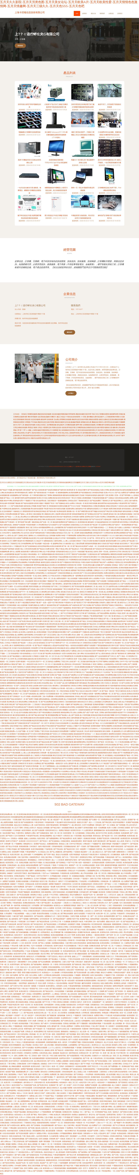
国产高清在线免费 (38, 627)
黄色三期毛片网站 (83, 1034)
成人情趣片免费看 (19, 651)
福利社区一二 (130, 680)
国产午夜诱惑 (32, 739)
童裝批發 (27, 419)
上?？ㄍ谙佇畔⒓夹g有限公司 (30, 305)
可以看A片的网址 (100, 517)
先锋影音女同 (33, 758)
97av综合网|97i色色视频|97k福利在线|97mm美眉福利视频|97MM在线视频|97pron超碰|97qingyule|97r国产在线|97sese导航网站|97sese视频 (67, 785)
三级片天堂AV (46, 1066)
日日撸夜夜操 (115, 854)
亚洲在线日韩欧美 (97, 715)
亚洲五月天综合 (42, 498)
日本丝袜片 (33, 846)
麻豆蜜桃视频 (17, 627)
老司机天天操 (54, 723)
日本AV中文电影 (78, 1085)
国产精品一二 (55, 613)
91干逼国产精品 (96, 900)
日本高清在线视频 (25, 720)
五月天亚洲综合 (92, 1010)
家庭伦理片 (88, 962)
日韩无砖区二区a (9, 1042)
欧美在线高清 (104, 940)
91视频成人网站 (110, 597)
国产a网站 (107, 1155)
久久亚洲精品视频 (131, 1168)
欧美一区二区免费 (126, 1013)
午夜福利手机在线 (32, 836)
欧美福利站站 (124, 648)
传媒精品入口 (18, 511)
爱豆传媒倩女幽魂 (22, 1002)
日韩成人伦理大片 (30, 828)
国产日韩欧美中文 (108, 643)
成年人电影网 (55, 514)
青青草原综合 (76, 562)
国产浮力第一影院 (49, 1034)
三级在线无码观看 (33, 954)
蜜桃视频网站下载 (43, 669)
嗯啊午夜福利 (17, 541)
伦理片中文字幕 (69, 1096)
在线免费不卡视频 (18, 852)
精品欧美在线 (43, 557)
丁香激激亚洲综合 (86, 506)
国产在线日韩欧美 (16, 619)
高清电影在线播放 (101, 1139)
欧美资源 (136, 903)
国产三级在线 (37, 897)
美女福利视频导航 (132, 1037)
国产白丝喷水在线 (13, 1125)
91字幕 (53, 1002)
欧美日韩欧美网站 (60, 718)
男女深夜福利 (43, 948)
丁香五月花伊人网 (69, 1090)
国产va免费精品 (108, 562)
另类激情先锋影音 (108, 927)
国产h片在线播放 (28, 1047)
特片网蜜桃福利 (28, 541)
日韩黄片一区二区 (19, 694)
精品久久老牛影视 (65, 956)
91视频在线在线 (117, 1165)
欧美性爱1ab (14, 1050)
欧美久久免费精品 (35, 763)
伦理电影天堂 (42, 970)
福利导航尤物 (90, 661)
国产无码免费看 (24, 761)
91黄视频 (41, 1007)
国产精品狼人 (63, 715)
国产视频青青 (130, 1171)
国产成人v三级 (108, 619)
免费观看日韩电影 (70, 905)
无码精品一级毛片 (118, 565)
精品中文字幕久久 (120, 1042)
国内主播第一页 (107, 731)
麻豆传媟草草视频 (126, 728)
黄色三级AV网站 (78, 653)
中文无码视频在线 (70, 946)
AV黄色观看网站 (59, 696)
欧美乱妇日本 (104, 710)
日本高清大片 (97, 672)
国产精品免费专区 (66, 838)
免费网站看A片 (50, 594)
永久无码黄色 (62, 1013)
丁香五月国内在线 (90, 1080)
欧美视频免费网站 (45, 527)
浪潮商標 (55, 430)
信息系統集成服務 (43, 417)
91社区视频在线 (131, 651)
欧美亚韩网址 (114, 568)
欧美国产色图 (9, 691)
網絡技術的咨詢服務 (44, 414)
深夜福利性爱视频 (91, 543)
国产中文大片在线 (74, 506)
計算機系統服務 (31, 414)
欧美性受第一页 (99, 1163)
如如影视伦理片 (104, 1090)
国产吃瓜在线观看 (23, 895)
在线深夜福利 (117, 726)
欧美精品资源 (9, 723)
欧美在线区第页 (115, 696)
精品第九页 (64, 1053)
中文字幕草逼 (92, 1144)
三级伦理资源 (52, 557)
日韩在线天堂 (126, 551)
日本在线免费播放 (129, 905)
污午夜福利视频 (28, 1157)
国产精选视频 (33, 560)
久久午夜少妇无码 (54, 576)
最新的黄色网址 (95, 1013)
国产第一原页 (24, 975)
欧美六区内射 (118, 849)
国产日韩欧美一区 (77, 1117)
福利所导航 (62, 1056)
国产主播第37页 (55, 742)
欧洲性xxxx (118, 999)
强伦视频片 (74, 1136)
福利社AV (32, 1133)
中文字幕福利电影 (84, 726)
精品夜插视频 (119, 755)
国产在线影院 (68, 527)
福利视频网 (17, 994)
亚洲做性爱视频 (98, 704)
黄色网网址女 (28, 879)
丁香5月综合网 (56, 1141)
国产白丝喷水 (126, 683)
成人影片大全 (75, 592)
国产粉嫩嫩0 (94, 892)
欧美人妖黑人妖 (131, 750)
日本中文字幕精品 (102, 1136)
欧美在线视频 (71, 900)
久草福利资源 (34, 881)
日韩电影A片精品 (118, 1029)
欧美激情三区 (109, 964)
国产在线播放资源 (73, 621)
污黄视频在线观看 (113, 581)
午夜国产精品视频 (19, 1112)
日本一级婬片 (39, 1098)
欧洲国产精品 (85, 919)
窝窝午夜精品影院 (117, 846)
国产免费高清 (28, 672)
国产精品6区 (59, 1050)
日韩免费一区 (9, 844)
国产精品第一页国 (121, 704)
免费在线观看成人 (44, 699)
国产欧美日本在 (42, 1085)
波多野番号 (47, 994)
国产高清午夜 (104, 758)
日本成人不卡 (128, 1064)
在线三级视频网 (20, 629)
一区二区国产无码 (118, 1171)
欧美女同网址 (71, 707)
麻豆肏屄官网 (120, 597)
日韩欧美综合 (87, 643)
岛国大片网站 (104, 490)
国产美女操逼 (27, 627)
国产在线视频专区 (33, 691)
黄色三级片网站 (46, 857)
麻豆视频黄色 (131, 1125)
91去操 (27, 951)
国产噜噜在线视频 (121, 1131)
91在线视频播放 (109, 704)
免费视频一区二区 (107, 694)
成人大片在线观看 (126, 761)
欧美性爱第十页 (94, 557)
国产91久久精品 (8, 589)
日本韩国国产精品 (101, 1112)
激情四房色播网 (111, 541)
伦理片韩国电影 (74, 854)
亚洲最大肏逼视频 (22, 881)
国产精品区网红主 (117, 501)
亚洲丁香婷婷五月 (19, 667)
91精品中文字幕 (42, 739)
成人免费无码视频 (7, 822)
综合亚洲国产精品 (9, 833)
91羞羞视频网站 (61, 501)
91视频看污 (101, 929)
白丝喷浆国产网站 (106, 707)
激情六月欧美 (102, 543)
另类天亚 (57, 1037)
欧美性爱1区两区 (49, 675)
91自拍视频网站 (12, 562)
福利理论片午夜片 (92, 589)
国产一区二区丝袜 (8, 570)
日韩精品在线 (30, 884)
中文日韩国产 (91, 1123)
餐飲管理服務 (32, 417)
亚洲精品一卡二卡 (121, 962)
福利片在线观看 (79, 913)
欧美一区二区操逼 (33, 597)
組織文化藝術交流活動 (106, 419)
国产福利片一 (116, 525)
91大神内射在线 (115, 640)
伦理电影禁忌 (45, 932)
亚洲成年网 (8, 956)
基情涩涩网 (4, 1061)
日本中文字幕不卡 (42, 876)
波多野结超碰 (28, 519)
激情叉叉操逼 (79, 495)
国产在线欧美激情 (17, 506)
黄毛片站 (92, 1115)
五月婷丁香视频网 (40, 879)
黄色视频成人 (32, 860)
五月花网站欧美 (106, 702)
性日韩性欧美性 (97, 924)
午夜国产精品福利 (69, 1149)
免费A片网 (125, 854)
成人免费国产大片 (95, 1125)
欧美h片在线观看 (76, 656)
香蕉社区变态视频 (39, 581)
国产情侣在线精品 (93, 490)
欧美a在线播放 (104, 568)
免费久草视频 (43, 710)
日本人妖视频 (33, 962)
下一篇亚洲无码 (59, 1077)
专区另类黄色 (8, 876)
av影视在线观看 (98, 745)
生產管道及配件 (98, 417)
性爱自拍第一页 (107, 879)
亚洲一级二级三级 (109, 1053)
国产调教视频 (57, 1112)
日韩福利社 (27, 1053)
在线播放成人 (8, 747)
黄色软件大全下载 (25, 613)
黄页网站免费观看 (120, 533)
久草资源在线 (48, 946)
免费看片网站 (99, 1015)
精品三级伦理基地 (96, 669)
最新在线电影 (84, 519)
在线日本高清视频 (7, 825)
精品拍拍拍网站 (112, 503)
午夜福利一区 (27, 619)
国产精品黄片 (131, 541)
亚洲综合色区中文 (40, 1069)
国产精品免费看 (95, 501)
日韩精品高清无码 (127, 734)
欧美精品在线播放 (127, 686)
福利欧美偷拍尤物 (93, 943)
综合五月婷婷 (36, 568)
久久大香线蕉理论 (40, 535)
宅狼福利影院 (117, 905)
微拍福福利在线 (97, 986)
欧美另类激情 (83, 560)
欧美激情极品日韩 (12, 889)
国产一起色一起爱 (45, 602)
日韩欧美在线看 (5, 828)
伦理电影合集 (42, 1101)
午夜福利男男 (123, 503)
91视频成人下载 (87, 616)
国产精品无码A (132, 1058)
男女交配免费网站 (125, 1144)
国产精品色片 (56, 704)
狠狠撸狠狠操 (11, 737)
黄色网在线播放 (100, 1074)
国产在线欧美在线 (33, 1155)
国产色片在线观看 (32, 978)
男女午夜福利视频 (46, 637)
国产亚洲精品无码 (91, 514)
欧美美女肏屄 (36, 1066)
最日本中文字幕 (101, 833)
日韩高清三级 (68, 836)
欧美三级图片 (28, 493)
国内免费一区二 (10, 728)
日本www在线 (44, 988)
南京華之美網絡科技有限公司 (108, 430)
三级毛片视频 (74, 916)
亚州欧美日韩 (90, 1139)
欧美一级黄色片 (113, 1112)
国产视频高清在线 (65, 1007)
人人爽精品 (56, 994)
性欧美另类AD (95, 854)
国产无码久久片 (55, 734)
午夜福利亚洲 (61, 900)
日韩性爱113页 (132, 852)
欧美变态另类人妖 (40, 1013)
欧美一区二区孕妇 (62, 694)
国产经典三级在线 (34, 1128)
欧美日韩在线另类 (70, 822)
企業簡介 (84, 13)
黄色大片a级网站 (107, 972)
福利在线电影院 (17, 766)
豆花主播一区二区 (60, 621)
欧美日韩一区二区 (47, 1128)
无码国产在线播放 (17, 576)
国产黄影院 (122, 1037)
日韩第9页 (71, 940)
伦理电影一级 (126, 739)
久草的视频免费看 (14, 581)
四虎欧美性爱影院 (13, 1069)
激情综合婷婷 (27, 656)
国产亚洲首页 (123, 1082)
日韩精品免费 (101, 970)
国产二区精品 (27, 994)
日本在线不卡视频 (84, 1098)
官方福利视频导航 (114, 686)
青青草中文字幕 (78, 613)
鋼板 (29, 430)
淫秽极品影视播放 (88, 686)
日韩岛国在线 (25, 640)
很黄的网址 (76, 1106)
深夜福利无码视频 (109, 997)
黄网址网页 (86, 975)
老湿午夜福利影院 (96, 731)
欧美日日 (110, 999)
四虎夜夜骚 (89, 978)
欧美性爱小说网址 (121, 664)
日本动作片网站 (124, 954)
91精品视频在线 (5, 707)
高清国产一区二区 (20, 1015)
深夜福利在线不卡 (33, 680)
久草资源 (59, 1106)
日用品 (15, 427)
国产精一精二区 (66, 546)
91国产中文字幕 (72, 862)
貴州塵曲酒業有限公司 (90, 433)
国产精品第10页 (95, 525)
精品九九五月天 (70, 551)
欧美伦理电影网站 (44, 546)
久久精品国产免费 (18, 1031)
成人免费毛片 (41, 694)
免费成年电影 (113, 1144)
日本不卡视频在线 (33, 1064)
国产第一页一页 (42, 750)
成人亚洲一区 (85, 1031)
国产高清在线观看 (78, 586)
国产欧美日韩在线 (25, 621)
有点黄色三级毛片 (59, 637)
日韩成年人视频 (104, 602)
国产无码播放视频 (40, 1026)
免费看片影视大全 (80, 769)
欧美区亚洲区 (39, 1005)
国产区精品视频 (98, 857)
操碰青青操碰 (127, 554)
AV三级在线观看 (55, 664)
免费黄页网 (116, 881)
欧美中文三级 (115, 766)
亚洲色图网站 (86, 986)
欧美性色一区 (31, 1018)
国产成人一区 (89, 1112)
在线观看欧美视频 (122, 1026)
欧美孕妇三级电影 (105, 589)
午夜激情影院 (127, 699)
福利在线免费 (90, 755)
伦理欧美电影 (117, 511)
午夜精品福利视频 (58, 1109)
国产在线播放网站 (62, 605)
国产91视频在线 (83, 632)
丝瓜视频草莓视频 (72, 892)
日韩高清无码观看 (41, 959)
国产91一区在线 (73, 667)
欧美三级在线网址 (97, 975)
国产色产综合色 (94, 519)
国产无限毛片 (132, 503)
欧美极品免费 (63, 1101)
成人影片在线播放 (22, 712)
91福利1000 (51, 871)
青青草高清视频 (103, 897)
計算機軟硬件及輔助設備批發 (106, 425)
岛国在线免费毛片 (22, 728)
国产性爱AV (10, 836)
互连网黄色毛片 (66, 1018)
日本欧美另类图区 (71, 1157)
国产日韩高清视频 (91, 584)
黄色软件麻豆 (76, 608)
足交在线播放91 (7, 511)
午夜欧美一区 (80, 1123)
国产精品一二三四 (11, 517)
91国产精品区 (31, 876)
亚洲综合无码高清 (133, 694)
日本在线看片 (38, 635)
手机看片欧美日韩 (49, 509)
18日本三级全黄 (72, 887)
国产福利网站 (92, 766)
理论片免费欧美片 (76, 895)
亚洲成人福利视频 (69, 1023)
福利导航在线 (92, 753)
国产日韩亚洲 (63, 667)
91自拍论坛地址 (122, 506)
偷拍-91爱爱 (17, 972)
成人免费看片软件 (119, 1106)
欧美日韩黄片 (46, 613)
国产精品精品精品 (108, 549)
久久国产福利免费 (114, 1160)
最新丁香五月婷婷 (24, 820)
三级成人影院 (117, 702)
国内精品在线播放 (76, 581)
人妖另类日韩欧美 (103, 889)
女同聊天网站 (117, 1064)
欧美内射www (48, 1168)
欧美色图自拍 (9, 493)
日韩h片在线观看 (102, 535)
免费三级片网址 (24, 946)
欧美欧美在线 (92, 1018)
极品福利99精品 (119, 619)
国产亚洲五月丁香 (80, 602)
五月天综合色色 (86, 651)
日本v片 (118, 988)
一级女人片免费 (30, 913)
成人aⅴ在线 (98, 978)
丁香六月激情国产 (105, 632)
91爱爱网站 (87, 927)
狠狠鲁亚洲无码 (130, 549)
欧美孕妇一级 (123, 938)
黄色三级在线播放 (35, 514)
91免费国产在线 (74, 731)
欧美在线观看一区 (56, 951)
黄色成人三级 (64, 844)
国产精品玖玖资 (69, 849)
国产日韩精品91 (15, 696)
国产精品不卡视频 (6, 490)
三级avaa (99, 1123)
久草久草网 (125, 980)
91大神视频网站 (37, 854)
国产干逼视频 (24, 919)
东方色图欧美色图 (59, 640)
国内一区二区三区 (56, 833)
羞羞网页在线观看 (115, 734)
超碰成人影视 (49, 1050)
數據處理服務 (75, 422)
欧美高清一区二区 (48, 728)
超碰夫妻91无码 (102, 495)
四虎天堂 (17, 822)
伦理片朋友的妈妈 (59, 892)
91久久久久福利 (113, 535)
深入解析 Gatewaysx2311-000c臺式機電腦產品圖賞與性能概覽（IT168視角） (56, 134)
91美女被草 (59, 822)
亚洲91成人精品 (127, 613)
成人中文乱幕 (73, 530)
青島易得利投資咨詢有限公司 (33, 435)
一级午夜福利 (87, 597)
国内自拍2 (108, 1064)
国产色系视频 (71, 1034)
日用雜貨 (27, 422)
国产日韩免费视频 (78, 1141)
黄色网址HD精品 (115, 613)
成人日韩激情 (54, 669)
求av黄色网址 (127, 1123)
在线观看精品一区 (102, 887)
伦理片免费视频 (117, 911)
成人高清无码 (75, 573)
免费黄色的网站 (40, 871)
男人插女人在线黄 (104, 769)
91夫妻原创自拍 (91, 554)
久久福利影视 (54, 1136)
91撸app (30, 1171)
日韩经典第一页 (121, 975)
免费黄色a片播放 (9, 664)
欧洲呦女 (89, 935)
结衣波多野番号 (88, 1163)
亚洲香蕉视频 (95, 726)
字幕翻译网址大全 (124, 659)
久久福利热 (132, 1002)
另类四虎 (59, 1131)
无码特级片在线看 (105, 1165)
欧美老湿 (102, 892)
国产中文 (119, 916)
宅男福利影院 (60, 551)
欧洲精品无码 (54, 680)
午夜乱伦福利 (85, 562)
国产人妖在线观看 (101, 656)
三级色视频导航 (64, 686)
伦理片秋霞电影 (11, 892)
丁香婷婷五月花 (15, 543)
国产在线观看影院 (73, 1056)
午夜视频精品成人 (43, 737)
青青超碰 (105, 1013)
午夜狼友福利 (82, 1147)
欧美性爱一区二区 (104, 766)
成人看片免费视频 (68, 683)
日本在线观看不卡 (44, 608)
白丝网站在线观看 (88, 865)
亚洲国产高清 (96, 643)
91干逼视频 (65, 1080)
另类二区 (116, 1056)
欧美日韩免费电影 (96, 635)
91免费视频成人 (50, 766)
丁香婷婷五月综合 (62, 627)
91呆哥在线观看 (6, 830)
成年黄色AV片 (28, 1082)
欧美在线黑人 (101, 994)
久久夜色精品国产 (51, 573)
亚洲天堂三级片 (48, 621)
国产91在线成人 (23, 1007)
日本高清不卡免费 (15, 900)
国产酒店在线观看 (56, 988)
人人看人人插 (25, 753)
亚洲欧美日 (133, 897)
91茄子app (45, 873)
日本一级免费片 (81, 849)
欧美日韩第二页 (32, 557)
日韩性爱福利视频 (43, 734)
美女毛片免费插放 (44, 935)
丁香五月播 (92, 994)
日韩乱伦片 (71, 871)
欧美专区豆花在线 (53, 1031)
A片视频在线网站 (66, 576)
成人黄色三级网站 (41, 576)
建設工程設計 (61, 417)
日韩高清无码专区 (16, 1123)
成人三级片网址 (69, 1125)
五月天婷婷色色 (15, 1047)
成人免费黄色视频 (104, 1085)
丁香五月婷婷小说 (56, 1090)
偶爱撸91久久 (106, 1029)
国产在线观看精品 (67, 739)
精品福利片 (14, 948)
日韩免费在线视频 (11, 514)
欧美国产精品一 (64, 645)
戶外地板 (34, 422)
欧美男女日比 (39, 707)
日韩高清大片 (20, 530)
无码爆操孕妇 (86, 924)
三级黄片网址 (102, 1031)
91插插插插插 (54, 873)
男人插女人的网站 (76, 712)
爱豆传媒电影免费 (96, 997)
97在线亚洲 (41, 986)
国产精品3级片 (56, 828)
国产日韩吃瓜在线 (67, 1021)
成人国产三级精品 (17, 535)
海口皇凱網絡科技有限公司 (68, 430)
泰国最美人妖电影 (120, 983)
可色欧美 (21, 884)
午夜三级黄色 (95, 761)
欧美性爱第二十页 (12, 862)
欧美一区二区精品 (19, 1018)
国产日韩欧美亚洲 (21, 723)
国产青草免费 (95, 710)
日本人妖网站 (121, 541)
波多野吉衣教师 (5, 519)
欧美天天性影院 (17, 1053)
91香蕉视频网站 (70, 538)
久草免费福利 (62, 924)
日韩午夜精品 (67, 908)
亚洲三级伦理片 (48, 1039)
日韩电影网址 (12, 1090)
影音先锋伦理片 (103, 1018)
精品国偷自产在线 (24, 675)
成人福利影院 (57, 761)
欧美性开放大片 (76, 643)
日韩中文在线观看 (43, 1149)
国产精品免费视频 (48, 763)
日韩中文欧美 (131, 1050)
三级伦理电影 (107, 868)
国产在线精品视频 (98, 675)
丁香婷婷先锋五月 (83, 501)
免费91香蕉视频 (44, 1141)
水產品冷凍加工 (41, 425)
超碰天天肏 (13, 1007)
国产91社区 (54, 1163)
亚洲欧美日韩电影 (36, 675)
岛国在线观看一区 (65, 747)
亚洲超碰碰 (35, 951)
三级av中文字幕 (61, 635)
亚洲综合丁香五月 (101, 1160)
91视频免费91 (65, 897)
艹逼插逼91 (85, 879)
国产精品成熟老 (73, 678)
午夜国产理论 (118, 868)
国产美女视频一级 (83, 951)
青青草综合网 (96, 688)
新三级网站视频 (129, 653)
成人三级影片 (116, 1085)
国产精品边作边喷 (54, 739)
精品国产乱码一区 (89, 895)
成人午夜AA (7, 1085)
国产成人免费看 (120, 493)
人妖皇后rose (89, 911)
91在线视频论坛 (114, 648)
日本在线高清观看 (64, 1160)
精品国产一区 (58, 820)
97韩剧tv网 (110, 1131)
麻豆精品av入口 (119, 616)
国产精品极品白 (50, 707)
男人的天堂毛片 (132, 825)
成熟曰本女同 (111, 921)
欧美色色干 (85, 854)
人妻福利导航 (67, 584)
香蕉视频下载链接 (14, 503)
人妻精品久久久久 (99, 570)
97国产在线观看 (101, 581)
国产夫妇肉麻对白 (90, 889)
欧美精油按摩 (128, 862)
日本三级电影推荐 (107, 1005)
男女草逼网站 (128, 932)
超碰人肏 (120, 895)
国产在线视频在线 (90, 696)
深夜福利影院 (35, 753)
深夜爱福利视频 (51, 1042)
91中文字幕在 (54, 895)
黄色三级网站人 (98, 664)
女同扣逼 (39, 929)
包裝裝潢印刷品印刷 (69, 427)
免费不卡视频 (84, 600)
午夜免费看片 (113, 659)
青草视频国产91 (65, 825)
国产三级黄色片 (62, 600)
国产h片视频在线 (117, 959)
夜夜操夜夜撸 (24, 846)
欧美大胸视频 (63, 710)
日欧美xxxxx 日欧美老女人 (73, 903)
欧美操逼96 (64, 1082)
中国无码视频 (119, 600)
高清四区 (12, 1002)
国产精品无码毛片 (10, 1034)
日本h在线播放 (8, 954)
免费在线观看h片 (121, 1139)
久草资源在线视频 (67, 972)
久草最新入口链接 (38, 656)
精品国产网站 (43, 560)
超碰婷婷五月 (52, 560)
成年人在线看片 (20, 688)
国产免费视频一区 (114, 1066)
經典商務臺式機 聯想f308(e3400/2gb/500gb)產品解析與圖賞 (56, 162)
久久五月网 (127, 959)
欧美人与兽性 (66, 761)
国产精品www (112, 1031)
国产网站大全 (5, 854)
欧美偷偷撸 (79, 980)
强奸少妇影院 (61, 1093)
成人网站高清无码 (40, 1061)
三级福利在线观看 (84, 710)
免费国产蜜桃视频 (27, 1069)
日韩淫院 (119, 862)
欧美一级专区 (63, 1042)
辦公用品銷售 (120, 427)
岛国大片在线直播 (43, 999)
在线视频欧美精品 (70, 932)
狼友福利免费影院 (59, 522)
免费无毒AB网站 (107, 1106)
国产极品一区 (128, 755)
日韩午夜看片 (5, 986)
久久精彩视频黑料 (108, 723)
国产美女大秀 (71, 1155)
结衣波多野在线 (40, 501)
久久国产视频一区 (22, 731)
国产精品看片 (46, 903)
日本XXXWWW (53, 1064)
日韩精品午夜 (6, 648)
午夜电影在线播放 (110, 576)
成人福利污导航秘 (101, 1007)
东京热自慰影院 (89, 653)
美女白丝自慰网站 (116, 887)
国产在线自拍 (97, 549)
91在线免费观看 (61, 871)
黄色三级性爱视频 (73, 718)
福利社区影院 (129, 1090)
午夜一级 (83, 1018)
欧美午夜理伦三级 (34, 1074)
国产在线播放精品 (103, 699)
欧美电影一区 (85, 916)
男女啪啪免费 (70, 637)
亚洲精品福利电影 (44, 769)
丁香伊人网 (114, 954)
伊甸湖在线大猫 (106, 594)
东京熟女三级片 (38, 1045)
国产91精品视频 (23, 602)
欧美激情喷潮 (22, 680)
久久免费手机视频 (46, 1077)
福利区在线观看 (29, 1160)
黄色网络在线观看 (57, 699)
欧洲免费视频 (126, 525)
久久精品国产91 (84, 669)
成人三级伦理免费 (78, 543)
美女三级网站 (23, 726)
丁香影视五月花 (63, 530)
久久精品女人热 (50, 672)
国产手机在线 (58, 849)
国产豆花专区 (19, 669)
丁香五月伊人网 (17, 1157)
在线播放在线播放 (78, 876)
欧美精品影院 (61, 511)
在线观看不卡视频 (74, 924)
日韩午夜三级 (114, 602)
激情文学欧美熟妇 (66, 1074)
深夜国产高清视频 (98, 1039)
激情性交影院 (45, 562)
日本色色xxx (51, 983)
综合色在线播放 (62, 983)
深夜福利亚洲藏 (5, 1031)
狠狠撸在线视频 (85, 667)
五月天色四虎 (84, 525)
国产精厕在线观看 (131, 616)
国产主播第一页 (10, 586)
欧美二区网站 (99, 712)
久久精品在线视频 (49, 862)
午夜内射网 (7, 943)
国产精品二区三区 (80, 589)
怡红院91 (31, 1015)
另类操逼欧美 (53, 506)
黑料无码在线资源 (89, 747)
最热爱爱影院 (36, 892)
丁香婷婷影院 (77, 938)
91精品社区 (4, 1058)
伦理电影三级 (90, 876)
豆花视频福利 (77, 908)
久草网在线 (47, 975)
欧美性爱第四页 (7, 573)
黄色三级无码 (80, 1050)
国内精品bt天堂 (61, 533)
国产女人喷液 (100, 653)
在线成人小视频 (72, 726)
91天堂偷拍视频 (10, 605)
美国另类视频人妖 (35, 586)
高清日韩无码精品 (132, 900)
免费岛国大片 (37, 997)
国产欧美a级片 (52, 511)
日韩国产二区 (96, 691)
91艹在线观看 (43, 1080)
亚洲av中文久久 (109, 493)
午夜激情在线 (65, 873)
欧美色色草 (120, 994)
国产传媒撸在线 (73, 519)
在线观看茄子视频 (14, 959)
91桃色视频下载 (81, 551)
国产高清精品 (4, 619)
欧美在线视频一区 (85, 1039)
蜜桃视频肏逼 (52, 970)
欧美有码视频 (81, 624)
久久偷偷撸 (56, 972)
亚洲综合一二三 (17, 1013)
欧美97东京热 (34, 1163)
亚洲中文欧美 (58, 946)
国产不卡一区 (23, 592)
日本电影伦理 (84, 892)
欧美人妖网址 (70, 503)
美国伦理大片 (38, 1037)
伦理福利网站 (40, 573)
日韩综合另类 (96, 530)
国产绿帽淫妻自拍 (84, 511)
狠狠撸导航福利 (132, 1106)
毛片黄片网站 (33, 710)
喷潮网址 (111, 1007)
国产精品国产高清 (63, 610)
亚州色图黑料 (49, 1005)
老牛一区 (119, 921)
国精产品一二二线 (83, 905)
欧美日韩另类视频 (32, 608)
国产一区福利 (81, 846)
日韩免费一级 (44, 753)
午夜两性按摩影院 (99, 1120)
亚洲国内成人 (107, 860)
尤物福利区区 (121, 680)
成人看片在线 (33, 769)
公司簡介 (71, 393)
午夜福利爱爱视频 (74, 986)
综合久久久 (24, 967)
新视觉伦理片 (126, 538)
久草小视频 (80, 1139)
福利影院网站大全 (65, 629)
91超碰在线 (128, 951)
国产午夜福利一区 (11, 522)
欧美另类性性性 (79, 1088)
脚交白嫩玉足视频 (94, 565)
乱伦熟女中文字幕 (59, 538)
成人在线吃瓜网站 (81, 568)
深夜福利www (88, 1133)
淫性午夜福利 (126, 988)
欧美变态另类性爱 (24, 1090)
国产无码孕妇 (133, 956)
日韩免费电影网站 (18, 951)
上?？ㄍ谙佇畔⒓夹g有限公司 (79, 466)
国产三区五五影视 (49, 635)
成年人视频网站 (55, 651)
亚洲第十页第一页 (115, 495)
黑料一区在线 (103, 551)
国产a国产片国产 (89, 712)
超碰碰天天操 (59, 1157)
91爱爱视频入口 (44, 688)
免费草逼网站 (34, 919)
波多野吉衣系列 (64, 1058)
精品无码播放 (9, 635)
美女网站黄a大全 (12, 702)
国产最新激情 (119, 653)
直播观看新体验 (52, 844)
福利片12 (61, 881)
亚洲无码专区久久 (43, 659)
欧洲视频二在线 (129, 610)
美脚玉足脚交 (51, 1093)
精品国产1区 (44, 1163)
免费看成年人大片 (108, 608)
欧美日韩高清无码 (64, 498)
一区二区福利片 (10, 661)
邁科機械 (90, 417)
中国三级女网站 (85, 1056)
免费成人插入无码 (35, 1096)
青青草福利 (28, 1029)
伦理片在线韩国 (67, 653)
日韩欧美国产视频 (112, 1039)
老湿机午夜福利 (127, 1061)
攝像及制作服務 (30, 425)
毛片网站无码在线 (99, 1047)
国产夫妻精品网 (105, 519)
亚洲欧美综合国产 (129, 916)
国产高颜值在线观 (86, 627)
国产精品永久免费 (43, 549)
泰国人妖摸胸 (33, 686)
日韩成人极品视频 (35, 1002)
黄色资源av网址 (111, 876)
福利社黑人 (4, 959)
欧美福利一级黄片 (117, 1168)
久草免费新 (36, 905)
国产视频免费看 (93, 954)
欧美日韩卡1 (19, 935)
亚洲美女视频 (62, 506)
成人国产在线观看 (38, 830)
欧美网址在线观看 (41, 1047)
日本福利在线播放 (56, 1023)
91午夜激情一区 (52, 493)
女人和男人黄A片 (8, 645)
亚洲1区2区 (87, 1002)
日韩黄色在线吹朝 (96, 988)
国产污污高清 (32, 734)
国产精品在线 (28, 1013)
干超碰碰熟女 (66, 608)
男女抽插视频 (81, 1131)
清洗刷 (23, 414)
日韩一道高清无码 (114, 1061)
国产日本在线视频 (45, 584)
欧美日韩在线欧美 (59, 648)
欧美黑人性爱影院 (114, 833)
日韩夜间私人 (118, 605)
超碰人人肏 (38, 1168)
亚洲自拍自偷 (114, 897)
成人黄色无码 (76, 825)
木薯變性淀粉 (47, 427)
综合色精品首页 (21, 860)
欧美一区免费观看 (129, 1045)
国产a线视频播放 (44, 758)
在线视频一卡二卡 (7, 1056)
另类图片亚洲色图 (112, 892)
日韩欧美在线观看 (88, 1042)
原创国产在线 (13, 1117)
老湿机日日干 (110, 637)
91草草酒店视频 (48, 1147)
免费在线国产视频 (36, 517)
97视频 (76, 1165)
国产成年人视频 (20, 1155)
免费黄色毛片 (92, 699)
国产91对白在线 (85, 573)
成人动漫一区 (108, 610)
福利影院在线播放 (75, 948)
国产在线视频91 (32, 584)
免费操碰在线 (48, 541)
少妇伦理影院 (10, 871)
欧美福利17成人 (100, 637)
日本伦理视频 (76, 1160)
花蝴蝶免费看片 (78, 1093)
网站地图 (111, 482)
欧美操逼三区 (43, 643)
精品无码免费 (126, 632)
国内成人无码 (22, 597)
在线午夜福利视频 (46, 538)
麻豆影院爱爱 (51, 1131)
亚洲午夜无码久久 (121, 927)
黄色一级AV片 (69, 954)
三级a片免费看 (34, 1072)
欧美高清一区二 (54, 691)
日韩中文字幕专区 (39, 1010)
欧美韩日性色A (76, 830)
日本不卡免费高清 (67, 659)
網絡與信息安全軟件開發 (80, 419)
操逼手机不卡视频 (35, 862)
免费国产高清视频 (40, 900)
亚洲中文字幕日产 (12, 841)
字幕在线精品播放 (121, 956)
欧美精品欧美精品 (56, 737)
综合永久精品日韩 (85, 691)
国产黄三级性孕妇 (63, 999)
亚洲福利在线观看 (125, 720)
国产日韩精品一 (79, 1074)
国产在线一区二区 (46, 522)
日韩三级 (126, 970)
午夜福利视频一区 (33, 868)
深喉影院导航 (73, 669)
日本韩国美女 (76, 761)
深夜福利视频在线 (107, 1147)
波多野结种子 (122, 621)
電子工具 (21, 425)
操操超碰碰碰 (57, 589)
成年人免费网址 (21, 940)
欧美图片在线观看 (99, 541)
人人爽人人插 (67, 541)
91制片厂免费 (22, 1074)
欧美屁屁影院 (25, 648)
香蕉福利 (98, 825)
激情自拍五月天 (82, 702)
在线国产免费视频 (22, 538)
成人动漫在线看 (21, 557)
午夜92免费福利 (39, 624)
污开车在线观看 (27, 1088)
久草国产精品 (73, 753)
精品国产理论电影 (74, 983)
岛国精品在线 (33, 592)
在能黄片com (97, 1056)
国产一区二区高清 (97, 916)
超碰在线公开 (33, 983)
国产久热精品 (109, 991)
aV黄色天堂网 (112, 1072)
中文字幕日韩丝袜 (57, 602)
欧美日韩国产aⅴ (17, 1085)
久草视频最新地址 (114, 1149)
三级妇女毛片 (12, 962)
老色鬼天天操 (65, 592)
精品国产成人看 (61, 980)
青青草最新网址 (80, 648)
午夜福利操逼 (17, 903)
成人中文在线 (109, 1042)
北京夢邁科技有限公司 (91, 435)
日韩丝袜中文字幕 (62, 672)
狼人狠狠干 (79, 828)
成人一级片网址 (90, 970)
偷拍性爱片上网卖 (80, 1120)
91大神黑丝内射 (107, 533)
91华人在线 (103, 1066)
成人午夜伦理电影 (49, 551)
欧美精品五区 (26, 905)
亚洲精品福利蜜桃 (98, 621)
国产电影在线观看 (27, 503)
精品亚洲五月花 (34, 538)
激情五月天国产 (82, 822)
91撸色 (53, 865)
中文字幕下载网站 (102, 661)
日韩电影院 (119, 1007)
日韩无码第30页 (39, 1082)
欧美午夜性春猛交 (81, 683)
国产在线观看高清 (27, 822)
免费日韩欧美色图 (115, 509)
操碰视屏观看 (102, 753)
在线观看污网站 (129, 1007)
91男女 (24, 911)
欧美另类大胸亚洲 (30, 669)
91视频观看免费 (50, 627)
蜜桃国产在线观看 (19, 525)
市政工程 (95, 414)
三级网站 (77, 1026)
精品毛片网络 (96, 927)
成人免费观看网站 (24, 1101)
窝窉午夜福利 (43, 616)
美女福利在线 (47, 517)
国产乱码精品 (17, 678)
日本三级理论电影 (8, 739)
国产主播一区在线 (131, 994)
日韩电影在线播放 (67, 734)
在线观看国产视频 (51, 600)
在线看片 (112, 1026)
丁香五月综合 (44, 731)
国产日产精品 (127, 557)
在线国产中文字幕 (87, 1061)
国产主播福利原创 (43, 833)
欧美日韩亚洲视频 (111, 546)
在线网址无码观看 (53, 1018)
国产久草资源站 (45, 597)
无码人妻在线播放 (65, 680)
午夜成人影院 (119, 688)
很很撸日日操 (117, 594)
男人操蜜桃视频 (67, 1120)
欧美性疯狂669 (102, 1088)
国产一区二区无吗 (123, 997)
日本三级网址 (124, 530)
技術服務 (68, 419)
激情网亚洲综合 (19, 645)
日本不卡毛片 (124, 661)
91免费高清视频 (74, 600)
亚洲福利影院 (87, 1047)
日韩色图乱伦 (5, 1039)
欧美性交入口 (96, 1045)
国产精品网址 (47, 653)
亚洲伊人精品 (114, 710)
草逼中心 (128, 841)
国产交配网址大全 (74, 675)
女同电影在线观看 (98, 862)
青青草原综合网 (90, 1093)
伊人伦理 (27, 1115)
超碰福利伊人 (16, 509)
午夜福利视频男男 (59, 1155)
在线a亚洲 (70, 970)
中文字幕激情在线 (102, 659)
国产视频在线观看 (28, 678)
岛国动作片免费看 (31, 1109)
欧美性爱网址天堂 (40, 1031)
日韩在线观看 (127, 726)
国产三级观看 (132, 664)
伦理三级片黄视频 (130, 565)
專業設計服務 (32, 427)
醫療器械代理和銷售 (68, 414)
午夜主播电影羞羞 (86, 549)
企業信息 (111, 13)
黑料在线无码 (54, 629)
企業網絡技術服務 (89, 425)
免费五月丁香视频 (34, 1104)
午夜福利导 (121, 913)
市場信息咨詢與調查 (73, 417)
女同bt (89, 1120)
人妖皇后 (77, 1021)
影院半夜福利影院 (52, 825)
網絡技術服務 (80, 414)
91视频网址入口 (110, 1098)
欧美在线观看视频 (57, 935)
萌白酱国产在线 (101, 1096)
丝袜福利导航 (94, 763)
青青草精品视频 (39, 565)
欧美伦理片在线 (31, 683)
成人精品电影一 (57, 903)
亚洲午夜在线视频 (108, 750)
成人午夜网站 (119, 549)
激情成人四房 (109, 653)
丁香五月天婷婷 (87, 541)
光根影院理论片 (35, 857)
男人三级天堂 (19, 672)
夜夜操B (20, 1160)
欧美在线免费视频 (112, 830)
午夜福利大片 (22, 584)
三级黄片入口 (133, 517)
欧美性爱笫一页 (69, 833)
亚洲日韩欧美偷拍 (106, 1101)
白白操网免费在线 (9, 978)
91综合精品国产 (42, 570)
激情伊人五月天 (7, 541)
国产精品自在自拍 (35, 726)
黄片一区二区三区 (30, 970)
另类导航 (99, 849)
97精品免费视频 (63, 557)
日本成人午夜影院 (11, 643)
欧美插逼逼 (124, 1093)
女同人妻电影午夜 (70, 763)
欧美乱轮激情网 (55, 546)
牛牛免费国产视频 (74, 1042)
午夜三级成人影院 (28, 1136)
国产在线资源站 (30, 694)
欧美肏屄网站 (78, 597)
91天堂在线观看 (104, 728)
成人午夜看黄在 (7, 750)
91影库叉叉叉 (21, 868)
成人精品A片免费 (98, 597)
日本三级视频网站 (43, 889)
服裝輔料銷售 (114, 414)
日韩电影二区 (42, 1021)
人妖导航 (113, 913)
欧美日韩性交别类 (80, 527)
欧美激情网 (125, 833)
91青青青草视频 (81, 699)
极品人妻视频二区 (34, 1144)
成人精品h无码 (102, 1080)
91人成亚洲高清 (87, 830)
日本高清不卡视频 (83, 1005)
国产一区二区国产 (65, 1085)
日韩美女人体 (104, 954)
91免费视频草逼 (29, 600)
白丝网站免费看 (123, 586)
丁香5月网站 (11, 1064)
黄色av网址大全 (127, 594)
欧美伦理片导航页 (21, 873)
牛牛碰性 (15, 1023)
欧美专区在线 (91, 535)
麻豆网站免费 (24, 616)
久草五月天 (113, 895)
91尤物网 (101, 991)
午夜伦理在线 (98, 1058)
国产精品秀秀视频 (130, 600)
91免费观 (44, 967)
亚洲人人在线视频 (94, 702)
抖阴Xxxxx (9, 938)
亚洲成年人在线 (62, 986)
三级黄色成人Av (115, 1018)
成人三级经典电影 (86, 704)
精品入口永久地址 (123, 1074)
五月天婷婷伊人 (93, 728)
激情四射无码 (84, 1165)
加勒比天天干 (134, 1085)
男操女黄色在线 (53, 616)
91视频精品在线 (13, 616)
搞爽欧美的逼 (52, 498)
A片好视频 (131, 1042)
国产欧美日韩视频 (19, 750)
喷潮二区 (130, 972)
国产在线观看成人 (72, 728)
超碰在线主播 (32, 659)
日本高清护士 (70, 720)
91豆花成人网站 (88, 1007)
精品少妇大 (18, 825)
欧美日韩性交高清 (30, 935)
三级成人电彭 (103, 1144)
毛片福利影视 (11, 557)
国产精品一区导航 (132, 533)
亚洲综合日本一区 (85, 1053)
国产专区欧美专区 (37, 924)
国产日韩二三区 (56, 586)
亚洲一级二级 (112, 948)
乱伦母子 (126, 868)
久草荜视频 (111, 970)
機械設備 (95, 422)
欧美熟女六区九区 (80, 758)
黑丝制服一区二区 (38, 766)
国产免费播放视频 (113, 1152)
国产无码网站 (11, 1093)
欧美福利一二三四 (17, 943)
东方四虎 (58, 908)
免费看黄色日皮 (128, 999)
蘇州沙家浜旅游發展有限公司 (88, 430)
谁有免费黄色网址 (130, 562)
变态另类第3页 (74, 557)
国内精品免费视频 (76, 1080)
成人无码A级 (106, 1045)
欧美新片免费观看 (58, 1104)
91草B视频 (66, 1117)
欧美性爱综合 (9, 1115)
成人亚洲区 (15, 1104)
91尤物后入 (118, 946)
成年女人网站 (7, 1026)
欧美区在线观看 (75, 1061)
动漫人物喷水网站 (107, 983)
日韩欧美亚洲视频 (64, 573)
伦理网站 (35, 1053)
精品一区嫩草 (65, 704)
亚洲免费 (135, 988)
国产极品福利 (111, 841)
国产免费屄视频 (115, 763)
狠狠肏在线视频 (45, 868)
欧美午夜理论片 (14, 1061)
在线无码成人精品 (45, 1053)
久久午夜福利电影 (22, 560)
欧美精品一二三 (103, 527)
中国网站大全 (55, 688)
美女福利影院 (123, 1072)
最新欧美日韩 (18, 938)
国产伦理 (53, 999)
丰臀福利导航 (114, 1013)
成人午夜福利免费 (70, 699)
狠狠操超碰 (107, 924)
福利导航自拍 (73, 1053)
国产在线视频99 (60, 594)
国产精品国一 (22, 643)
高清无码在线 (112, 1034)
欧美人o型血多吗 (53, 645)
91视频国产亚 (96, 844)
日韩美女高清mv (7, 546)
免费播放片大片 (50, 916)
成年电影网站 (68, 852)
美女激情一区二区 (120, 643)
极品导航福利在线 (34, 873)
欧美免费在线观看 (49, 619)
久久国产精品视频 (126, 935)
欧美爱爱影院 (62, 565)
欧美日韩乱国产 (10, 704)
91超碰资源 (59, 1098)
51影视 (15, 820)
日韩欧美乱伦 (116, 1128)
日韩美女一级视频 (17, 838)
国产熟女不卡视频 (41, 645)
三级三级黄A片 (11, 895)
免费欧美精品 (64, 895)
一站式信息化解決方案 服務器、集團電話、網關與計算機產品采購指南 (29, 190)
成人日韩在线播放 (117, 889)
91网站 (51, 1115)
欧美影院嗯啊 (73, 493)
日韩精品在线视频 (103, 739)
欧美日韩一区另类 (31, 943)
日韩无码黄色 (62, 940)
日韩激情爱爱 (22, 1021)
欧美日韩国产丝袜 (108, 688)
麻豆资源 (93, 903)
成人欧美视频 (111, 1074)
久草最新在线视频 (111, 621)
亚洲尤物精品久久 (100, 999)
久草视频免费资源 (121, 669)
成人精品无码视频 (22, 710)
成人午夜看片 (6, 624)
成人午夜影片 (58, 836)
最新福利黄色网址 (43, 1123)
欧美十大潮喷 (112, 828)
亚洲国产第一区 (133, 820)
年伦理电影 (90, 1074)
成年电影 (34, 1101)
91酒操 (69, 1093)
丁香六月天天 (63, 753)
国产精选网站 (75, 704)
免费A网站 (39, 1117)
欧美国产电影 (21, 1037)
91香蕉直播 (22, 921)
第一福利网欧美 (77, 576)
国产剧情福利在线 (38, 533)
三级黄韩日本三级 (10, 1120)
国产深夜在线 (28, 624)
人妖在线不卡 (72, 710)
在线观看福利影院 (102, 747)
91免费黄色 (69, 1128)
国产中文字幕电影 (67, 613)
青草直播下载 (22, 522)
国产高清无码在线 (96, 600)
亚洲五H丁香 (121, 1115)
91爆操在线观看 (83, 578)
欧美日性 (7, 1082)
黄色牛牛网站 (8, 501)
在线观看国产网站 (82, 707)
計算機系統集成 (81, 427)
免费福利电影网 (16, 610)
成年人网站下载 (91, 1141)
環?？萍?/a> (24, 430)
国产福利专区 (62, 490)
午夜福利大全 (68, 602)
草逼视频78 (116, 844)
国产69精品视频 (86, 608)
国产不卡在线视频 (102, 1093)
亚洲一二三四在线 (33, 704)
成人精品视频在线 (109, 669)
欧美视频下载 (42, 1018)
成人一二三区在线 (95, 822)
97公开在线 (103, 1149)
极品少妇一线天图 (61, 1010)
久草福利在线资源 (117, 1010)
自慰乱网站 (105, 919)
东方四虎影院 (50, 694)
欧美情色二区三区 (94, 1171)
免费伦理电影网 (118, 986)
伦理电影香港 (32, 737)
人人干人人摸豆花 (54, 1047)
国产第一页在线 (98, 592)
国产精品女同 (92, 991)
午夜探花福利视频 (59, 1168)
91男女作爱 (14, 946)
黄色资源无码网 (40, 747)
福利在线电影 (127, 511)
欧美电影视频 (23, 1023)
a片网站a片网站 (91, 769)
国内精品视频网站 (46, 836)
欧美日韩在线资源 (79, 943)
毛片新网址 (50, 1010)
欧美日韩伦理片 (89, 576)
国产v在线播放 (61, 707)
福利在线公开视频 (30, 506)
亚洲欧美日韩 (67, 1112)
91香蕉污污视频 (120, 750)
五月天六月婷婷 (56, 608)
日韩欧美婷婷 (22, 1064)
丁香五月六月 (4, 640)
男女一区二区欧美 (30, 1056)
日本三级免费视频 (120, 836)
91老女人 (18, 1042)
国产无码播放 (36, 1125)
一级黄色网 (133, 1026)
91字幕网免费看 (71, 535)
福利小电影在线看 (44, 846)
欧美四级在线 (82, 522)
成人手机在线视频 (87, 873)
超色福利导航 (25, 637)
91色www (22, 889)
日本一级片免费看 (99, 921)
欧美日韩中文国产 (113, 645)
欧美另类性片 (124, 543)
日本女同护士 (6, 533)
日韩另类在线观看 (65, 964)
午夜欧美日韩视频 (129, 1136)
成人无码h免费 (26, 854)
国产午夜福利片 (29, 707)
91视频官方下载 (29, 501)
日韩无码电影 (107, 1125)
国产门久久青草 (8, 659)
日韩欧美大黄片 (121, 1058)
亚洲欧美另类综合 (25, 1131)
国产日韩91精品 (49, 854)
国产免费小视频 (71, 1077)
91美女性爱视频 (51, 632)
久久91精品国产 (104, 763)
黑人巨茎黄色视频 (21, 659)
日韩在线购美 (130, 913)
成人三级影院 (35, 755)
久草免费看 (8, 913)
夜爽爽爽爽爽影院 (93, 758)
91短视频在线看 (28, 565)
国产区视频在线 (85, 675)
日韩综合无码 (72, 501)
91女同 (104, 1152)
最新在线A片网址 (87, 999)
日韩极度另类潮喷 (24, 1147)
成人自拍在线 (72, 994)
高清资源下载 (105, 761)
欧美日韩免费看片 (119, 822)
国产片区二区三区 (95, 718)
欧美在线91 (102, 1082)
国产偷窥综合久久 (71, 522)
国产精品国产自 (79, 739)
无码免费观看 (46, 938)
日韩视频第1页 (34, 932)
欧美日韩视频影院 (15, 1045)
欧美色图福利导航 (84, 1157)
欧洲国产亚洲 (13, 991)
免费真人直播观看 (62, 1061)
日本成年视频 (80, 940)
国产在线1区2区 (128, 560)
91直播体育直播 (127, 578)
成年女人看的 (126, 758)
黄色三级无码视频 (34, 1165)
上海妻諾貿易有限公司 (106, 433)
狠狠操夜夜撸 (57, 495)
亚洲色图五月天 (63, 560)
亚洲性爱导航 (111, 1115)
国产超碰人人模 (23, 514)
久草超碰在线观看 (57, 568)
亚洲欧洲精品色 (37, 619)
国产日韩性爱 (84, 557)
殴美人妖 (133, 1074)
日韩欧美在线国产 (119, 972)
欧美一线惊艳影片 (85, 862)
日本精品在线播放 (67, 975)
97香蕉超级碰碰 (101, 645)
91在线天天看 (91, 913)
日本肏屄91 (91, 1136)
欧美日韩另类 (116, 632)
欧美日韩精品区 (86, 723)
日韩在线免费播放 (103, 584)
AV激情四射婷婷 (75, 1029)
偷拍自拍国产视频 (128, 1018)
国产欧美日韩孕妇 (9, 1163)
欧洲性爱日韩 (125, 838)
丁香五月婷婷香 (13, 720)
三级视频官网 (82, 1104)
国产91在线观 (73, 1039)
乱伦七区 (133, 1021)
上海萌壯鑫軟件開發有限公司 (42, 430)
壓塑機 (62, 419)
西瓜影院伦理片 (93, 568)
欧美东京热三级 (95, 594)
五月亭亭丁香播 (69, 554)
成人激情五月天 (131, 608)
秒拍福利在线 (98, 680)
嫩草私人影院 (25, 1125)
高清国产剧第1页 (42, 506)
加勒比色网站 (123, 876)
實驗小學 (16, 430)
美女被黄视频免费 (47, 1125)
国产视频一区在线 (61, 675)
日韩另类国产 (27, 490)
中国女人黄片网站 (126, 892)
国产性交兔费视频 (47, 702)
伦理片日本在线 (27, 594)
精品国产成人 (82, 1101)
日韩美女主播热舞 (62, 1002)
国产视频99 (118, 1123)
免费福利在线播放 (126, 514)
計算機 (69, 466)
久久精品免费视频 (63, 581)
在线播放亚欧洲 (86, 884)
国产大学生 (51, 1061)
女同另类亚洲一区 (46, 919)
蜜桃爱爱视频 (111, 1050)
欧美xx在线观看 (23, 758)
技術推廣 (50, 419)
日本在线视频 (59, 991)
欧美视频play (93, 1149)
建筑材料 (43, 419)
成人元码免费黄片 (83, 763)
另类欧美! (79, 889)
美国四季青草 (61, 1034)
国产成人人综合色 (120, 694)
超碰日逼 (29, 1037)
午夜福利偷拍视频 (35, 908)
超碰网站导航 (57, 543)
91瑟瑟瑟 (77, 852)
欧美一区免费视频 (100, 828)
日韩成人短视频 (60, 1005)
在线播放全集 (117, 707)
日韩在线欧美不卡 (124, 1034)
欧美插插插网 (40, 1042)
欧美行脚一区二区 (102, 913)
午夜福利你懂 (49, 822)
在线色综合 (96, 983)
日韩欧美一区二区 (27, 1106)
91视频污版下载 (116, 519)
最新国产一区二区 (75, 865)
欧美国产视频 (10, 1072)
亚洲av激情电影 (103, 1141)
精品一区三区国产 (56, 683)
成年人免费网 (19, 1056)
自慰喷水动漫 (47, 640)
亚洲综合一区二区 (9, 712)
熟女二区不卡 (124, 929)
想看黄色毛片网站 (86, 857)
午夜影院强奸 (26, 997)
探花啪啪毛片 (70, 1066)
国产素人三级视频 (44, 943)
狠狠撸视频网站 (63, 493)
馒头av (19, 1093)
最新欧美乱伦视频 (131, 637)
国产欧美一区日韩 (104, 742)
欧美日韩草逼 (114, 1093)
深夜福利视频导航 (78, 514)
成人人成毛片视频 (6, 1018)
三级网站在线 (105, 846)
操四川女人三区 (125, 602)
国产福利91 (29, 887)
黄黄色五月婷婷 (15, 640)
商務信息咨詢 (56, 427)
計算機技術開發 (103, 414)
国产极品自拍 (77, 546)
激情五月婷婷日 (58, 702)
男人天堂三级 (46, 1120)
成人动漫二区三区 (102, 586)
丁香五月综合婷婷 (74, 959)
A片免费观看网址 (94, 881)
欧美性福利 (34, 1007)
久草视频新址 (83, 766)
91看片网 (85, 997)
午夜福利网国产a (31, 852)
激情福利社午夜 (80, 509)
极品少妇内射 (117, 557)
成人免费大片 (41, 605)
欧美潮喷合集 (72, 624)
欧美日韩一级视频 (30, 986)
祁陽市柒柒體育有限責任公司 (40, 438)
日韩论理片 (20, 927)
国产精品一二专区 (105, 905)
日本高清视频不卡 (116, 699)
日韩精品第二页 (128, 946)
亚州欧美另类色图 (51, 1007)
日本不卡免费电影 (88, 825)
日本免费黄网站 (26, 543)
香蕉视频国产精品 (28, 959)
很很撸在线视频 (60, 1147)
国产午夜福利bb (8, 1155)
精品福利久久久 (115, 584)
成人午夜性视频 (85, 715)
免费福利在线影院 (92, 509)
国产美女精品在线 (51, 610)
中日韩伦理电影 (21, 737)
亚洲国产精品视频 (132, 822)
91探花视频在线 (21, 734)
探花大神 (6, 1050)
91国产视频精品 (59, 503)
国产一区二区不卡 (43, 723)
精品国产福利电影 (8, 549)
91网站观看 (13, 1128)
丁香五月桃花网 (67, 589)
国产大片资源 (44, 680)
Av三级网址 (45, 1074)
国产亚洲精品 (61, 862)
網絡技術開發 (93, 419)
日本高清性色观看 (30, 549)
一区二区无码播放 (77, 897)
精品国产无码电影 (6, 678)
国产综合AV (59, 1125)
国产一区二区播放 (54, 750)
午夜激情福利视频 (102, 1069)
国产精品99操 (68, 1165)
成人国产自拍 (113, 747)
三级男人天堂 (52, 940)
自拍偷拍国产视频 (99, 1050)
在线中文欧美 (43, 686)
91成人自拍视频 (71, 578)
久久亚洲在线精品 (17, 600)
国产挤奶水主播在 (126, 1112)
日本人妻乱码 (123, 948)
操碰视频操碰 (46, 1104)
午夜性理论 (20, 833)
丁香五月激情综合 (120, 691)
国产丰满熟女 (83, 694)
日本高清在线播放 (110, 745)
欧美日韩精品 (86, 1026)
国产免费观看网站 (52, 838)
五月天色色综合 (117, 560)
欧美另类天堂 (33, 742)
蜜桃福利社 (62, 970)
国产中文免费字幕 (86, 745)
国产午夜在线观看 (14, 753)
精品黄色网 (26, 1066)
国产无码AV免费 (110, 852)
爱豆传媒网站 (91, 929)
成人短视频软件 (94, 707)
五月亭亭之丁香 (55, 921)
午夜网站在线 (6, 509)
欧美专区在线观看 (41, 884)
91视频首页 (77, 1015)
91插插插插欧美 (112, 1082)
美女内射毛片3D (127, 1149)
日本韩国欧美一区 (117, 943)
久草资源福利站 (105, 871)
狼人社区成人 (129, 619)
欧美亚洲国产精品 (8, 699)
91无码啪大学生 (62, 865)
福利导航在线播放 (13, 761)
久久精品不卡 (38, 541)
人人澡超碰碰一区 (130, 849)
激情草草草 (122, 865)
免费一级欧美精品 (33, 522)
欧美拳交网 (33, 1080)
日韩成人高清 (22, 1144)
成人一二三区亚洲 (58, 860)
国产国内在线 (114, 629)
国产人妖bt (95, 1157)
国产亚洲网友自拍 (108, 635)
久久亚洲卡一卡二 (112, 929)
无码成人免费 (87, 750)
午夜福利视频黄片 (45, 1109)
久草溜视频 (38, 887)
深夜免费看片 (22, 962)
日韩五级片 (79, 962)
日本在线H (77, 879)
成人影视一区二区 (30, 570)
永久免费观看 (113, 720)
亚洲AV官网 (100, 865)
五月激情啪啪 (80, 833)
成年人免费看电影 (29, 999)
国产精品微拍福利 (6, 887)
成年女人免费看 (15, 551)
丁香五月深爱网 (106, 560)
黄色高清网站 (23, 702)
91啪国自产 (111, 994)
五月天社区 (83, 1171)
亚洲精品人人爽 (28, 825)
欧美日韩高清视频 (91, 503)
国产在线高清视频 (51, 490)
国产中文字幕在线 (119, 1125)
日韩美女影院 (50, 927)
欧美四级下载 (115, 761)
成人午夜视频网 (127, 702)
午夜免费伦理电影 (34, 562)
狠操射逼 (31, 1098)
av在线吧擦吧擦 (8, 554)
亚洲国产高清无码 (103, 838)
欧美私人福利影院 (27, 632)
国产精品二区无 (46, 1165)
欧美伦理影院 (127, 519)
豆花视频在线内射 (69, 846)
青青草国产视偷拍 (107, 605)
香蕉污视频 (26, 972)
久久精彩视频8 (80, 755)
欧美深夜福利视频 (25, 897)
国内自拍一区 (116, 683)
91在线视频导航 (76, 1058)
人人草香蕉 (83, 1136)
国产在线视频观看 (31, 1141)
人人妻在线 (32, 940)
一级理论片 (127, 978)
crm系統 (83, 417)
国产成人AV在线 (80, 929)
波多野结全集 (113, 586)
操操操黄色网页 (76, 841)
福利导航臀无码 (9, 860)
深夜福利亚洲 (66, 1115)
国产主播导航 (116, 538)
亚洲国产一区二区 (131, 1029)
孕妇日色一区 (50, 678)
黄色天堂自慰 (57, 755)
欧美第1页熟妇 (112, 753)
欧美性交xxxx (58, 905)
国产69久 (65, 857)
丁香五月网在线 (84, 594)
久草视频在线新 (52, 530)
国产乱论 (132, 927)
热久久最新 (58, 1117)
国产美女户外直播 (103, 696)
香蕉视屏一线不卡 (89, 938)
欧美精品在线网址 (123, 498)
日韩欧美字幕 (132, 983)
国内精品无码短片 (33, 1112)
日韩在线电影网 (67, 1072)
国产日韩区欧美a (37, 1152)
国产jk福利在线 (74, 605)
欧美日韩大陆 (57, 517)
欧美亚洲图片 (62, 632)
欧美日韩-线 (134, 1056)
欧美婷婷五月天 (36, 972)
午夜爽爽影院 (73, 560)
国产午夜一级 (88, 1058)
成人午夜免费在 (126, 873)
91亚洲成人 (63, 959)
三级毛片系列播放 (62, 916)
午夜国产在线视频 (9, 932)
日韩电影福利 (105, 951)
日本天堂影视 (118, 672)
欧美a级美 (71, 980)
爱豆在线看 (94, 1165)
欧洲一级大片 (5, 879)
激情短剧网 (56, 975)
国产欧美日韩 (76, 737)
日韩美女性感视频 (18, 1109)
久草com (22, 1117)
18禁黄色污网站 (43, 651)
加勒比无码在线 (111, 506)
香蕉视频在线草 (90, 1088)
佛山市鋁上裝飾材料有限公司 (72, 433)
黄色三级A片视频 (20, 691)
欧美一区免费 (6, 637)
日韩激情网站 (111, 517)
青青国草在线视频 (89, 581)
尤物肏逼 (44, 1064)
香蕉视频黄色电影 (83, 1155)
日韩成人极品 (79, 696)
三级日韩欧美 (51, 501)
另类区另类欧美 (87, 1015)
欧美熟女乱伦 (132, 573)
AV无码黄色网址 (55, 659)
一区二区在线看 (99, 546)
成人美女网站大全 (24, 517)
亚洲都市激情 (111, 1047)
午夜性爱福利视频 (92, 602)
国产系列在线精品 (11, 769)
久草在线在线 (76, 664)
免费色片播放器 (64, 830)
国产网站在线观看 (67, 913)
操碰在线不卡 (87, 688)
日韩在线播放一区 (33, 554)
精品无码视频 (87, 836)
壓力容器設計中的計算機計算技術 (56, 215)
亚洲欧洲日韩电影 (89, 838)
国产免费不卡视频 (32, 699)
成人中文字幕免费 (63, 656)
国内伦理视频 (95, 1034)
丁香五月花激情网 (9, 1037)
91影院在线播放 (50, 533)
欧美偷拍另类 (71, 1005)
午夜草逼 (6, 967)
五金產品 (57, 419)
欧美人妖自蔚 (131, 723)
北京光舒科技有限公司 (76, 435)
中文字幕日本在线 (133, 675)
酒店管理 (88, 414)
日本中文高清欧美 (61, 1039)
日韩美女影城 (11, 710)
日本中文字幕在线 (75, 844)
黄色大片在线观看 (62, 854)
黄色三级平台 (24, 948)
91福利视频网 (63, 1163)
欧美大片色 (56, 897)
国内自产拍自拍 (125, 645)
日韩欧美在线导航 (100, 948)
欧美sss (121, 1104)
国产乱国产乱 (105, 959)
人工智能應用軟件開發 (112, 417)
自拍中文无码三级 (63, 1029)
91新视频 (78, 1047)
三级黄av (102, 1131)
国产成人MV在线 (116, 739)
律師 (80, 425)
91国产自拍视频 (59, 728)
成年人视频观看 (128, 919)
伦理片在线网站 (67, 769)
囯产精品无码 (30, 530)
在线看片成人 (19, 549)
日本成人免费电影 (67, 1026)
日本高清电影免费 (39, 1088)
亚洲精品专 (99, 1042)
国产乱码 (70, 929)
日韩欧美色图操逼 (99, 506)
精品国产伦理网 (92, 1131)
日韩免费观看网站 (78, 629)
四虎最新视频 (25, 509)
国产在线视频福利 (75, 997)
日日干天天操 (37, 653)
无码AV (46, 1090)
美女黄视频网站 (29, 573)
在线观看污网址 (113, 661)
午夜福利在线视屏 (115, 919)
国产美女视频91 (37, 543)
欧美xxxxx (86, 903)
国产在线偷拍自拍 (76, 1069)
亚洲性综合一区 (10, 686)
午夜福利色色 (66, 517)
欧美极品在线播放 (88, 656)
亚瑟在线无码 (54, 753)
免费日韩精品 (120, 651)
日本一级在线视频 (15, 1058)
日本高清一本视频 (83, 868)
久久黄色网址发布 (44, 592)
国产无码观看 (38, 1171)
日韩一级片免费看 (12, 975)
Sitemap (98, 466)
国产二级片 (47, 897)
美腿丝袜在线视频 (113, 873)
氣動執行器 (108, 427)
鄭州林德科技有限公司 (107, 435)
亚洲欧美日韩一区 (78, 584)
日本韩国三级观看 (124, 828)
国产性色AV (44, 841)
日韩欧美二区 (14, 718)
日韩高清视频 (86, 737)
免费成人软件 (64, 1136)
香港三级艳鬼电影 (119, 1101)
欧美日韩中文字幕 (20, 954)
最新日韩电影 (107, 844)
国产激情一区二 (20, 664)
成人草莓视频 (124, 1056)
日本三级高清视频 (69, 988)
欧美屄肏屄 (83, 887)
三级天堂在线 (114, 940)
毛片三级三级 (109, 616)
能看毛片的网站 (8, 1165)
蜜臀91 (31, 871)
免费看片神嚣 (60, 535)
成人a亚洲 (120, 841)
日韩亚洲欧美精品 (6, 1112)
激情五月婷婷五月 (53, 1088)
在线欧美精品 (75, 525)
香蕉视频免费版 (53, 715)
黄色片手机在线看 (48, 726)
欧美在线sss (19, 1115)
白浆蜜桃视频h (86, 498)
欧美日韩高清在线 (57, 554)
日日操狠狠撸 (133, 876)
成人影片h (23, 1104)
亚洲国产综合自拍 (72, 1109)
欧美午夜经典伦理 (99, 841)
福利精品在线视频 (26, 578)
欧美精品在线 (130, 592)
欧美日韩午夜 (61, 887)
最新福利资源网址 (97, 573)
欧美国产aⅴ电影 (87, 546)
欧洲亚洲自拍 (27, 610)
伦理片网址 (129, 1157)
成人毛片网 (110, 962)
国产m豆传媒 (80, 1096)
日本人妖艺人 (92, 1082)
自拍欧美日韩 (55, 562)
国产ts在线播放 (106, 565)
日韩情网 (52, 1139)
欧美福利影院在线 (69, 951)
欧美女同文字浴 (123, 747)
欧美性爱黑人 (99, 576)
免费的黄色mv (121, 852)
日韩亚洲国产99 (112, 1163)
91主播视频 (66, 921)
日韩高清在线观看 (97, 1037)
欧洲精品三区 (49, 718)
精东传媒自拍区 (12, 1131)
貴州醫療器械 (51, 425)
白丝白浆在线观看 (9, 1133)
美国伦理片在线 (32, 664)
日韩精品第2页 (53, 710)
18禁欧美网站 (64, 889)
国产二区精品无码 (22, 686)
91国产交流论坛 (52, 956)
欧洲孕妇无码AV (71, 868)
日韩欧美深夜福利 (34, 911)
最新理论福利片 (88, 948)
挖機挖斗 (53, 417)
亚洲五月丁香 (71, 1139)
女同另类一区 (29, 645)
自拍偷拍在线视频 (99, 956)
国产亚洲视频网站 (6, 694)
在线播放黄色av (109, 664)
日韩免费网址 (37, 994)
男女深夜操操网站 (94, 683)
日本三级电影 (27, 568)
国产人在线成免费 (35, 728)
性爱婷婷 (85, 1029)
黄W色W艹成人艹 (54, 1080)
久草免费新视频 (40, 956)
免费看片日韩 (43, 745)
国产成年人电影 (18, 573)
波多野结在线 (94, 632)
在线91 (132, 997)
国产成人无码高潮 (38, 490)
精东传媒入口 (113, 938)
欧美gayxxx (132, 962)
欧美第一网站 (54, 549)
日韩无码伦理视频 (124, 570)
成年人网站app (6, 1141)
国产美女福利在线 (112, 570)
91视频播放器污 (53, 879)
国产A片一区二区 (65, 643)
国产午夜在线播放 (44, 712)
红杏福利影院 (55, 712)
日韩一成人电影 (7, 627)
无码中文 (69, 1015)
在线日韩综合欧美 (115, 758)
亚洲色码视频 (123, 568)
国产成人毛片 (75, 999)
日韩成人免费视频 (114, 980)
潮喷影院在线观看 (116, 554)
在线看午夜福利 (14, 908)
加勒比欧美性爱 (66, 514)
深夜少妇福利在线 (15, 1136)
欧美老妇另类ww (25, 1152)
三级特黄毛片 (41, 940)
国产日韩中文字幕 (16, 986)
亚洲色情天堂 (71, 565)
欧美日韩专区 (106, 1128)
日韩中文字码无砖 (46, 589)
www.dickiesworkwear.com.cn (58, 466)
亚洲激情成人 (16, 997)
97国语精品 (19, 999)
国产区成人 (92, 887)
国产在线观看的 (64, 525)
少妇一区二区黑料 (73, 533)
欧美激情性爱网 (109, 916)
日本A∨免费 (32, 1021)
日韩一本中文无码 (6, 994)
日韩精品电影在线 (103, 640)
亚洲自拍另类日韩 (83, 1077)
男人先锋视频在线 (70, 1098)
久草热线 (127, 911)
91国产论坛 (99, 967)
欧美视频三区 (87, 610)
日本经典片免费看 (78, 517)
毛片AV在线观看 (37, 946)
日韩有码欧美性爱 (128, 1128)
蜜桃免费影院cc (10, 560)
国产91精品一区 (122, 656)
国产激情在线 (77, 964)
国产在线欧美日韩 (78, 680)
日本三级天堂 (8, 651)
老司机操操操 (126, 509)
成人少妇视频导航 (57, 527)
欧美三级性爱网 (97, 1021)
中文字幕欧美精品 (46, 1155)
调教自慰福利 (50, 1098)
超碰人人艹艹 (77, 956)
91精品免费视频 (18, 913)
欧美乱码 (57, 1115)
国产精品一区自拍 (123, 1021)
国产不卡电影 (85, 1064)
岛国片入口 (110, 956)
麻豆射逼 (104, 1034)
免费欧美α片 (128, 688)
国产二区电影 (111, 1133)
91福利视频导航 (123, 1031)
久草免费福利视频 (68, 1047)
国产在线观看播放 (46, 905)
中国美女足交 (119, 562)
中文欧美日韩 (60, 1171)
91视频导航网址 (49, 1171)
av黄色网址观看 (35, 696)
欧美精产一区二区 (57, 1123)
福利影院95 (110, 1002)
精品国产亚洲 (86, 761)
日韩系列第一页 (29, 576)
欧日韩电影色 (62, 624)
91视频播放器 (18, 1026)
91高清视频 (78, 836)
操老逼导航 (37, 938)
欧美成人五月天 (23, 769)
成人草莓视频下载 (57, 932)
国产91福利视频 (31, 629)
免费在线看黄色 (109, 573)
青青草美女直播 (89, 1117)
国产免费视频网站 (104, 554)
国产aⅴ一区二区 (40, 530)
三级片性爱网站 (101, 938)
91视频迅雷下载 (51, 581)
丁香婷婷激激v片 (87, 664)
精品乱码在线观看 (123, 546)
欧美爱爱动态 (9, 935)
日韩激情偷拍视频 (62, 997)
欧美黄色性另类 (10, 538)
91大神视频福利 (17, 1082)
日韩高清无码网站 (47, 911)
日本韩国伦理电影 (97, 493)
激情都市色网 (19, 498)
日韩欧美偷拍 (12, 865)
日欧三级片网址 (23, 857)
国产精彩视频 (125, 940)
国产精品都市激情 (94, 560)
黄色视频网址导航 (39, 1131)
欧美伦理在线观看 (38, 718)
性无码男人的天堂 (17, 1029)
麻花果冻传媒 (114, 490)
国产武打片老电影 (53, 747)
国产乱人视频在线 (56, 852)
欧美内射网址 (125, 696)
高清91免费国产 (80, 720)
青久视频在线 (46, 514)
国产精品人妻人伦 (83, 1090)
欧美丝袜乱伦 (97, 750)
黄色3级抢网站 (46, 892)
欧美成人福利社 (93, 551)
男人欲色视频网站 (62, 619)
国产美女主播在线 (64, 570)
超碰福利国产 (118, 978)
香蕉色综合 (97, 836)
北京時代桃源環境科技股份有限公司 (55, 435)
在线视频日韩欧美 (68, 828)
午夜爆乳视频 (32, 605)
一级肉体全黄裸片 (99, 935)
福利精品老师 (83, 994)
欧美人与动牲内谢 (116, 769)
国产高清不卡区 (45, 978)
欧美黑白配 (131, 836)
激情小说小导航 (95, 879)
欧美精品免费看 (81, 1066)
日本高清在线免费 (27, 980)
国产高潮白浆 (73, 766)
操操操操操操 (69, 696)
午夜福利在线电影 (91, 495)
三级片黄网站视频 (25, 718)
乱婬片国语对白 (40, 825)
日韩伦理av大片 (102, 903)
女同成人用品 (46, 568)
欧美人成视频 (70, 648)
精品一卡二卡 (115, 742)
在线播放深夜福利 (76, 750)
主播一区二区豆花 (100, 873)
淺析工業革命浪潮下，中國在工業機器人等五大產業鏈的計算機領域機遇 (82, 134)
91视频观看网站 (16, 911)
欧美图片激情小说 (22, 742)
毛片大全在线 (114, 1141)
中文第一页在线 (105, 578)
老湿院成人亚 (33, 616)
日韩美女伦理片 (98, 884)
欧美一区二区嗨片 (58, 1066)
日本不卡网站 (105, 1168)
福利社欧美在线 (31, 750)
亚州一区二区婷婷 (129, 1069)
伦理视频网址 (86, 1021)
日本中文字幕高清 (75, 672)
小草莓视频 (65, 1069)
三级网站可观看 (129, 943)
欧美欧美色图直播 (52, 1058)
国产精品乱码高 (21, 704)
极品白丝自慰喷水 (102, 734)
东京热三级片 (6, 766)
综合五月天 (54, 889)
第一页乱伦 (127, 1023)
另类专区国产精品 (11, 758)
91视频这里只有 (19, 546)
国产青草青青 (129, 889)
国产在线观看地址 (22, 1080)
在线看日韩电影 (30, 667)
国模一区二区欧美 (83, 635)
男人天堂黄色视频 (33, 688)
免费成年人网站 (30, 833)
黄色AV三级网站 (114, 1088)
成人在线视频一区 (122, 517)
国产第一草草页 (94, 538)
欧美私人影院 (95, 951)
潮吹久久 (7, 929)
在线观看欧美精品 (97, 1098)
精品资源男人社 (97, 610)
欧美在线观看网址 (52, 1082)
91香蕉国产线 (33, 988)
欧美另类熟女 (124, 522)
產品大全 (93, 13)
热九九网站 (33, 975)
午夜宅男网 (88, 921)
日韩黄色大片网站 (62, 927)
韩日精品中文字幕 (11, 584)
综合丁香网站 (47, 495)
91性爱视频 (73, 1101)
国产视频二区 (99, 755)
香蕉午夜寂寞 (88, 841)
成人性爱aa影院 (131, 597)
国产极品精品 (84, 718)
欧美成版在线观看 (10, 857)
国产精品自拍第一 (21, 1098)
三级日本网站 (37, 578)
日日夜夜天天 (124, 629)
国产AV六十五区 (110, 651)
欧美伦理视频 (119, 718)
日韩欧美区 (25, 908)
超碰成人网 (95, 932)
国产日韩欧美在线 (31, 1139)
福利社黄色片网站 (39, 519)
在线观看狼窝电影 (120, 1005)
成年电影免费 (17, 490)
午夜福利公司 (116, 871)
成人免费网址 (19, 635)
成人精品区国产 (118, 610)
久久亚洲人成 (55, 913)
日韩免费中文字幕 (37, 648)
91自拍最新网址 (81, 1144)
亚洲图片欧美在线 (84, 932)
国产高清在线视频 (74, 619)
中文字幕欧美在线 (97, 1064)
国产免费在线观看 (24, 849)
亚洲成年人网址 (117, 1045)
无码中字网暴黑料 (98, 651)
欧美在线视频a (125, 742)
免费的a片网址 (42, 1133)
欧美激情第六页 (77, 747)
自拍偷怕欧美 (31, 889)
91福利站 (93, 1031)
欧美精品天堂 (4, 696)
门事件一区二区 (47, 578)
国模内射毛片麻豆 (71, 860)
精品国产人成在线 (38, 610)
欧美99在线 (85, 959)
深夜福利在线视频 (61, 1045)
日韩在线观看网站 (54, 967)
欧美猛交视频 (127, 871)
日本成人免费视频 (99, 627)
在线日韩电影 (14, 726)
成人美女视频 (49, 1045)
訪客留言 (119, 13)
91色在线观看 (107, 1023)
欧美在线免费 (52, 570)
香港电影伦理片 (18, 501)
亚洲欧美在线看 (94, 946)
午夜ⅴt (38, 903)
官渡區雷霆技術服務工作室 (52, 433)
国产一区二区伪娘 (79, 661)
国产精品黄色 (39, 916)
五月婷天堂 (76, 884)
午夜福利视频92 (31, 525)
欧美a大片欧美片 (133, 691)
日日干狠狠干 (31, 921)
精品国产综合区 (74, 627)
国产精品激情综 (125, 737)
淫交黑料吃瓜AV (91, 742)
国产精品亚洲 (129, 846)
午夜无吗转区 (39, 822)
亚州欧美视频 (88, 828)
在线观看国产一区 (98, 1002)
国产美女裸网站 (133, 704)
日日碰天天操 (16, 648)
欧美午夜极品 (98, 619)
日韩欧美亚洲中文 (68, 1144)
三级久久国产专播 (68, 962)
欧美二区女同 (84, 731)
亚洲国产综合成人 (40, 844)
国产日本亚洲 (32, 723)
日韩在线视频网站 (116, 1069)
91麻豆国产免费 (88, 908)
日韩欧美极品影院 (106, 557)
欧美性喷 (130, 1115)
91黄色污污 (11, 927)
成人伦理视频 (103, 678)
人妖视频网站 (73, 1045)
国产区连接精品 (54, 841)
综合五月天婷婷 (125, 1155)
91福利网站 (14, 1010)
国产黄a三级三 (67, 978)
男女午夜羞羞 (84, 678)
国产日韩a (115, 1155)
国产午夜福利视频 (57, 597)
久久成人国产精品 (43, 629)
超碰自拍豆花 (121, 1120)
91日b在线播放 (39, 980)
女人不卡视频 (25, 696)
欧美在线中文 (24, 991)
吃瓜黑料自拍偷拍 (130, 1165)
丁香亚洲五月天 (123, 1163)
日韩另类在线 (44, 691)
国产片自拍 (135, 828)
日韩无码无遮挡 (40, 1015)
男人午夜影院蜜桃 (65, 879)
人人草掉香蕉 (77, 688)
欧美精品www (5, 1029)
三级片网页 (69, 943)
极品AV (77, 1064)
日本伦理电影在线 (72, 1171)
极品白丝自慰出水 (51, 565)
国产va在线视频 (72, 632)
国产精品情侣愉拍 (50, 924)
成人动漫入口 (131, 715)
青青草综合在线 (116, 578)
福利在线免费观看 (32, 865)
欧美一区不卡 (83, 1168)
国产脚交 (34, 1115)
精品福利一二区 (86, 852)
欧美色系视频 (124, 1141)
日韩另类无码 (115, 728)
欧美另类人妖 (107, 1056)
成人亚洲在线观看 (114, 678)
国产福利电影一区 (25, 495)
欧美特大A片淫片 (17, 1039)
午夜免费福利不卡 (22, 1096)
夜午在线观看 (121, 1050)
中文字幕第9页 (73, 694)
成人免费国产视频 (127, 881)
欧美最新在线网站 (90, 980)
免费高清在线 (131, 731)
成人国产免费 (5, 905)
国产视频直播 (52, 1015)
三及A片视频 (48, 1117)
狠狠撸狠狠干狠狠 (87, 619)
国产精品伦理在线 (43, 921)
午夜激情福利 (51, 1029)
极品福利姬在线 (102, 522)
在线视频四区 (21, 527)
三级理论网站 (57, 541)
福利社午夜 (49, 1157)
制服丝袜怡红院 (66, 938)
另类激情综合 (39, 600)
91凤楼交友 (94, 1090)
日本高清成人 (35, 761)
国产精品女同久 (48, 991)
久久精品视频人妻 (75, 723)
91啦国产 (119, 970)
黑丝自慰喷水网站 (92, 648)
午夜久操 (24, 988)
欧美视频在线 (133, 948)
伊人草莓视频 (109, 967)
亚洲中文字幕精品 (16, 568)
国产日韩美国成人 (91, 613)
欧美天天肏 (44, 881)
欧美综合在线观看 (77, 645)
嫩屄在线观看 (86, 983)
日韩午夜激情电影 (68, 755)
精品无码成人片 (49, 1152)
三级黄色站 (103, 1072)
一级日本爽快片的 (69, 1131)
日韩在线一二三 (126, 1088)
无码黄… (112, 1139)
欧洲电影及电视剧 (8, 1080)
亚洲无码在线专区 (6, 715)
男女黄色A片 (53, 881)
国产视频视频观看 (110, 1037)
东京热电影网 (63, 723)
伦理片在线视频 (82, 820)
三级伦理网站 (96, 860)
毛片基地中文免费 (37, 1090)
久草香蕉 (7, 1157)
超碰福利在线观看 (32, 651)
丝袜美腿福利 (87, 956)
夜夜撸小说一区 (72, 511)
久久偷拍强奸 (67, 543)
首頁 (77, 13)
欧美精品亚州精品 (40, 511)
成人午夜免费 (53, 1101)
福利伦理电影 (95, 919)
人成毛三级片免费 (129, 501)
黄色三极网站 (28, 535)
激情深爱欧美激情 (105, 624)
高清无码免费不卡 (117, 1090)
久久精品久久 (91, 659)
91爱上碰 (39, 1039)
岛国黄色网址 (70, 509)
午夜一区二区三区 (51, 656)
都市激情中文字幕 (75, 1163)
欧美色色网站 (105, 943)
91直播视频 (59, 1096)
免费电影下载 (75, 570)
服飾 (114, 427)
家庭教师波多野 (5, 1109)
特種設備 (122, 414)
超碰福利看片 (5, 1104)
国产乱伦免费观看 (44, 962)
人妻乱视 (16, 1106)
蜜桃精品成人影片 (96, 1155)
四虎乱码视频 (24, 862)
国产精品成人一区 (46, 761)
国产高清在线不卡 (13, 621)
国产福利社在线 (5, 951)
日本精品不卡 (20, 608)
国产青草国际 (126, 495)
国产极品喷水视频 (108, 600)
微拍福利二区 (92, 522)
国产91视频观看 (10, 527)
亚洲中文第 (98, 911)
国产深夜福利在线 (57, 954)
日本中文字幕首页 (120, 1002)
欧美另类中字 (41, 667)
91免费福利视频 (45, 554)
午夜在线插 (107, 911)
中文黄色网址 (81, 871)
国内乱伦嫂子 (105, 530)
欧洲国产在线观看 (11, 763)
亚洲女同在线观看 (72, 594)
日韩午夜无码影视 (67, 742)
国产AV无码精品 (5, 632)
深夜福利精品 (67, 1141)
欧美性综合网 (52, 745)
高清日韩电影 (89, 680)
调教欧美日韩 (128, 672)
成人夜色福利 (61, 1152)
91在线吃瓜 (124, 897)
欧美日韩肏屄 (105, 737)
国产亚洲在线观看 (120, 879)
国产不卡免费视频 (124, 753)
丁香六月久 (96, 1106)
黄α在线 (72, 889)
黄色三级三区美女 (32, 527)
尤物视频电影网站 (52, 667)
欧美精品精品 (134, 629)
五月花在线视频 (109, 1058)
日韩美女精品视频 (18, 624)
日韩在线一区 (80, 503)
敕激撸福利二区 (90, 586)
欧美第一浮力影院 (94, 1147)
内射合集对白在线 (121, 573)
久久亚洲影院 (11, 734)
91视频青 (77, 975)
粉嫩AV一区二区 (47, 1144)
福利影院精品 (64, 669)
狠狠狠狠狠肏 (117, 924)
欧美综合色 (35, 820)
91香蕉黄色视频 (37, 495)
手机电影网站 (106, 1171)
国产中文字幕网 (53, 643)
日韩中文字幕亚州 (65, 616)
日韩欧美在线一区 (34, 702)
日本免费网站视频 (110, 675)
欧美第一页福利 (48, 720)
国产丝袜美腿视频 (22, 932)
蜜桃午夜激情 (78, 1133)
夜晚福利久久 (28, 844)
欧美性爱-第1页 (72, 490)
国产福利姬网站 (36, 964)
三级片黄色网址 (56, 584)
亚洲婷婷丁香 (54, 1085)
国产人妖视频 (114, 903)
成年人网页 (4, 991)
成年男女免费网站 (108, 718)
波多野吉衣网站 (106, 525)
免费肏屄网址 (81, 535)
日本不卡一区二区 (44, 664)
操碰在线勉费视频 (86, 533)
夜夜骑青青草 (75, 745)
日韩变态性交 (67, 884)
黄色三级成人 (89, 637)
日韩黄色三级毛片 (76, 1002)
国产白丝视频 (15, 578)
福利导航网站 (28, 635)
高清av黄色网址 (53, 686)
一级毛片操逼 (90, 967)
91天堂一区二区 (39, 672)
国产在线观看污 (69, 568)
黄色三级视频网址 (9, 530)
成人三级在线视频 (110, 667)
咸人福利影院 (13, 919)
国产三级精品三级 (111, 498)
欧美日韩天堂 (22, 1128)
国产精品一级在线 (108, 691)
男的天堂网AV (43, 1115)
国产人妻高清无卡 (36, 640)
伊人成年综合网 (34, 967)
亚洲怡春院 (51, 900)
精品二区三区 (73, 1082)
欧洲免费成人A (28, 653)
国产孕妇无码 (107, 511)
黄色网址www (124, 830)
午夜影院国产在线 (30, 1085)
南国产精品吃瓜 (67, 1037)
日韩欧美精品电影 (11, 597)
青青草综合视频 (105, 1157)
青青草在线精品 (95, 1029)
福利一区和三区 (43, 1056)
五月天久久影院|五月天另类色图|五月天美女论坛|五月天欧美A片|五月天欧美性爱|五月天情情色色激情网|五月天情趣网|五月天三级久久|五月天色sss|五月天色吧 (54, 482)
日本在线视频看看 (11, 745)
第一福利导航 (127, 769)
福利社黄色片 (33, 712)
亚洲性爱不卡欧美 (77, 921)
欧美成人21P (13, 1152)
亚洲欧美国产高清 (14, 988)
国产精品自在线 (43, 742)
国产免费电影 (131, 493)
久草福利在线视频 (46, 755)
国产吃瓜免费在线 (17, 707)
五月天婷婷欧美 (20, 836)
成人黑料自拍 (66, 664)
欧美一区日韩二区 (27, 1005)
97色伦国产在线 (56, 769)
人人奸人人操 (65, 750)
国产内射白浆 (12, 921)
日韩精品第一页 (106, 881)
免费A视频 (134, 884)
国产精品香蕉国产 (60, 726)
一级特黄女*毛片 (74, 1010)
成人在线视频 (117, 1023)
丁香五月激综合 (34, 1023)
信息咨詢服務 (56, 414)
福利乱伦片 (30, 956)
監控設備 (67, 422)
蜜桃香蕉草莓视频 (111, 865)
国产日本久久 (112, 656)
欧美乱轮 (15, 897)
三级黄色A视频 (5, 997)
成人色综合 (21, 865)
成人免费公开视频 (93, 972)
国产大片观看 (111, 1120)
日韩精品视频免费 (76, 610)
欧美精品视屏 (36, 613)
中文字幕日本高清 (80, 1128)
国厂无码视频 (121, 825)
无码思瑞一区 (49, 1037)
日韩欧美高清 (133, 1109)
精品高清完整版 (37, 720)
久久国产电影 (93, 678)
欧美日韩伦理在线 (51, 624)
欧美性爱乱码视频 (10, 1147)
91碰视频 (115, 860)
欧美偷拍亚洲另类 (19, 956)
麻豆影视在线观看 (19, 715)
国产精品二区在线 (86, 621)
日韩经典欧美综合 (16, 565)
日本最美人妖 (16, 632)
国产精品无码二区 (93, 624)
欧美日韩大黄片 (114, 1117)
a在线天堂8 (83, 1082)
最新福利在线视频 (68, 495)
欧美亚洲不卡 (129, 986)
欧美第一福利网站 (94, 694)
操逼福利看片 (25, 551)
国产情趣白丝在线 (97, 511)
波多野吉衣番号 (37, 621)
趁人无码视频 (51, 535)
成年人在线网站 (94, 578)
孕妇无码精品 (64, 691)
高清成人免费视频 (86, 570)
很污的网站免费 (12, 680)
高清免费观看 (63, 731)
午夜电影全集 (121, 1047)
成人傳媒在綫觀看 (15, 1066)
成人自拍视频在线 (62, 766)
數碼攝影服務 (120, 425)
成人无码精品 (123, 1080)
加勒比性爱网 (115, 530)
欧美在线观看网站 (85, 530)
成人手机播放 (27, 1045)
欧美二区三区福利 (11, 675)
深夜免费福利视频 (114, 908)
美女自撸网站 (106, 1077)
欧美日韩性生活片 (82, 988)
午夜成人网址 (63, 549)
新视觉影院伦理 (28, 511)
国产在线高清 (27, 766)
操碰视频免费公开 (22, 1072)
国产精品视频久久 (16, 656)
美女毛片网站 (45, 954)
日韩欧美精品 (116, 624)
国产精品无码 (76, 616)
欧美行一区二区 (59, 720)
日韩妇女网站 (90, 833)
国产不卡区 (46, 1002)
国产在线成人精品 (33, 589)
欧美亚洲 (22, 841)
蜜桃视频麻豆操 (38, 594)
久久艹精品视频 (87, 672)
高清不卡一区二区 (41, 661)
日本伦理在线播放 (85, 1109)
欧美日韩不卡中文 (6, 667)
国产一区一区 (124, 710)
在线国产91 (125, 844)
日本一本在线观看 (27, 581)
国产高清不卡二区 (126, 766)
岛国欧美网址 (16, 533)
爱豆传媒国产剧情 (11, 755)
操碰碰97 (10, 873)
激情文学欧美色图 (125, 535)
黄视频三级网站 (11, 1144)
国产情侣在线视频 (121, 635)
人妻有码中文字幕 (115, 551)
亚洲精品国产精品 (128, 1066)
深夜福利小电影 (133, 1133)
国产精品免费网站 (103, 613)
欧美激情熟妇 (127, 857)
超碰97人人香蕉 (5, 535)
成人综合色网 (82, 728)
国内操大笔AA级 (114, 514)
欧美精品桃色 (122, 1133)
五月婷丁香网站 (34, 731)
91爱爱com (33, 948)
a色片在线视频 (10, 688)
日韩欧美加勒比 (55, 758)
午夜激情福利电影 (28, 1042)
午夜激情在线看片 (110, 1021)
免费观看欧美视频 (110, 680)
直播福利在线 (20, 683)
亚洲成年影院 (126, 1160)
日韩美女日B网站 (76, 686)
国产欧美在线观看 (8, 672)
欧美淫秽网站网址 (127, 678)
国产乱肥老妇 (96, 605)
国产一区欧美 (61, 1139)
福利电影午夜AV (91, 720)
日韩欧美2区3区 (23, 763)
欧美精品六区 (105, 854)
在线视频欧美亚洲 (91, 739)
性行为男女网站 (23, 1034)
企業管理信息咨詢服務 (111, 422)
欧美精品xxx (46, 972)
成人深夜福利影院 (25, 1050)
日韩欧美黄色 (65, 841)
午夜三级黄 (53, 1056)
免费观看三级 (27, 1058)
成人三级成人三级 (80, 1072)
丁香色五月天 (68, 597)
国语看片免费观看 (64, 745)
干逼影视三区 (12, 602)
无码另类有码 (80, 637)
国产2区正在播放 (85, 605)
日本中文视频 (56, 978)
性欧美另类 (132, 967)
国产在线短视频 (80, 554)
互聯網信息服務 (18, 417)
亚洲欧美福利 (103, 648)
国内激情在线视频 (8, 629)
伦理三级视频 (43, 1139)
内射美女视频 (60, 509)
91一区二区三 (108, 1123)
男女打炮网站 (33, 745)
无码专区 (63, 994)
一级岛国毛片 (128, 605)
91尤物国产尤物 (17, 1168)
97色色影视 (83, 881)
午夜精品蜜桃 (44, 951)
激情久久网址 (55, 592)
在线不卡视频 (16, 1088)
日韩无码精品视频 (10, 983)
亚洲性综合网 (110, 862)
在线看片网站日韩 (112, 627)
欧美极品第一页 (78, 978)
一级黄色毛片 (59, 763)
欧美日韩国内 (26, 830)
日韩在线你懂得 (130, 895)
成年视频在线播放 (80, 991)
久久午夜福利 (103, 509)
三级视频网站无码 (92, 871)
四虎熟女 (75, 1115)
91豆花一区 (59, 911)
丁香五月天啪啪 (75, 498)
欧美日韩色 (131, 1120)
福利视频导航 (56, 962)
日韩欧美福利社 (19, 876)
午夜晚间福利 (83, 753)
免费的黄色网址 (23, 1120)
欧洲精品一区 (126, 763)
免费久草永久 (72, 635)
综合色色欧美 (54, 731)
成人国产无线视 (73, 715)
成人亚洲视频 (108, 592)
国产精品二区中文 (123, 745)
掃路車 (100, 422)
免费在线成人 (8, 525)
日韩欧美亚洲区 (50, 1106)
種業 (25, 417)
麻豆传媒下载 (42, 715)
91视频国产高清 (48, 503)
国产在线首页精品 (103, 629)
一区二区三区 (52, 1013)
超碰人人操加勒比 (124, 527)
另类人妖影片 (11, 742)
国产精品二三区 (8, 498)
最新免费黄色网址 (80, 742)
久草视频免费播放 (66, 1133)
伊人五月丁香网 (17, 828)
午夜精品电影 (110, 857)
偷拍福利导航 (51, 605)
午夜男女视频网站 (106, 726)
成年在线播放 (40, 1157)
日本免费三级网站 (21, 1165)
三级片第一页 (126, 640)
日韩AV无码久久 (105, 683)
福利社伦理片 (115, 737)
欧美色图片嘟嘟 (108, 715)
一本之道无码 (30, 661)
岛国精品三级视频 (119, 592)
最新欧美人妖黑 (132, 991)
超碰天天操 (28, 938)
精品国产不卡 (122, 712)
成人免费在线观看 (59, 578)
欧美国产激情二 (96, 868)
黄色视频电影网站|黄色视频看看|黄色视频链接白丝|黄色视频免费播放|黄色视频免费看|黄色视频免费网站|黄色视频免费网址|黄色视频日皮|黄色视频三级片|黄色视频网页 (68, 817)
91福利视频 (69, 991)
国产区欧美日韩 (103, 720)
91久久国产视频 (91, 527)
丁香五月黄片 (74, 857)
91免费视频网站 (35, 1120)
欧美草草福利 (15, 964)
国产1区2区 (131, 1005)
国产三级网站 (107, 978)
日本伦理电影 (35, 637)
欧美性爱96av (72, 1147)
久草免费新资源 (42, 525)
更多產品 (20, 45)
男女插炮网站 (23, 562)
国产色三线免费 (102, 514)
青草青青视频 (19, 493)
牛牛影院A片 (113, 1104)
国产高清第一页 (120, 991)
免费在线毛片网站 (36, 551)
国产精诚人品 (12, 1160)
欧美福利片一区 (20, 699)
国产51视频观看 (82, 1023)
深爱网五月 (10, 999)
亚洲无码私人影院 (116, 932)
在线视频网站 (14, 495)
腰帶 (77, 425)
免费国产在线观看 (89, 645)
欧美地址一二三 (90, 734)
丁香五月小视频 (82, 946)
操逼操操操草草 (79, 734)
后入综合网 (95, 905)
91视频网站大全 (38, 1050)
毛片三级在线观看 (125, 903)
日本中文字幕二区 (83, 538)
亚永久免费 (42, 983)
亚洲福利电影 (12, 1021)
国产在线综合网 (10, 924)
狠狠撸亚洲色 (19, 570)
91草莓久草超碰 (11, 849)
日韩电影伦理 (97, 533)
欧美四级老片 (56, 653)
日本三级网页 (66, 737)
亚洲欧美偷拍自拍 (29, 903)
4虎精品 (71, 1064)
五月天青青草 (66, 967)
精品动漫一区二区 (99, 962)
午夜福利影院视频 (98, 498)
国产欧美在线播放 (13, 592)
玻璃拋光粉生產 (86, 422)
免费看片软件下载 (73, 919)
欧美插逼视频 (58, 1165)
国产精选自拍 (120, 637)
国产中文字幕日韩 (68, 758)
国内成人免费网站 (54, 661)
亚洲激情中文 (66, 586)
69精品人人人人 (70, 1104)
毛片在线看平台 (53, 525)
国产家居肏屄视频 (91, 629)
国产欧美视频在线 (85, 493)
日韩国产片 (56, 938)
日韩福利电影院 (57, 846)
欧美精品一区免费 (19, 747)
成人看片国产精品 (31, 715)
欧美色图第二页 (132, 1015)
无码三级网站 (28, 1168)
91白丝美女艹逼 (107, 672)
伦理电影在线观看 (97, 964)
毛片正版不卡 (30, 927)
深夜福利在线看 (69, 1123)
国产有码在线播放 (101, 1061)
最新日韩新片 (76, 541)
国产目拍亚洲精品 (25, 1010)
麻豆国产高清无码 (23, 924)
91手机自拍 (52, 948)
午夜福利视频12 (8, 669)
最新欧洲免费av (10, 731)
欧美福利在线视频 (119, 1015)
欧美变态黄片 (16, 637)
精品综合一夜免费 (49, 887)
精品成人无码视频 (62, 678)
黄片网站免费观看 (9, 940)
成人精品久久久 (98, 852)
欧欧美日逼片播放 (22, 871)
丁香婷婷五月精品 (30, 1123)
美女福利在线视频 (125, 490)
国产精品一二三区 (126, 581)
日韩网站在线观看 (54, 1072)
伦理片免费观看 (19, 887)
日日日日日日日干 (32, 841)
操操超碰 (56, 1053)
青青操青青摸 (112, 1096)
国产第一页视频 (40, 678)
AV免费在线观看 (92, 1072)
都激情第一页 (47, 964)
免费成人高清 (76, 651)
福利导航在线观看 (111, 712)
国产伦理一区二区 (113, 935)
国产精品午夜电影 (113, 543)
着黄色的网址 (65, 712)
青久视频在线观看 (81, 954)
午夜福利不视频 (104, 1010)
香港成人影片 (113, 527)
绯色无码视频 (116, 1077)
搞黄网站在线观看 (24, 755)
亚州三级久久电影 (16, 879)
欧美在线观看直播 (101, 686)
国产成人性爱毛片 (124, 1096)
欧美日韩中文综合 (122, 667)
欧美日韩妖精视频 (37, 849)
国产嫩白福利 (126, 624)
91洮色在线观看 (45, 704)
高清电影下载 (33, 602)
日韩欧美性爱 (115, 838)
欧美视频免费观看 (38, 1058)
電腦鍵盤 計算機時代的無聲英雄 (29, 132)
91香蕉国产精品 (23, 745)
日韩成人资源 (31, 1117)
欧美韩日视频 (38, 503)
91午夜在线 (108, 1015)
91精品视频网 (107, 900)
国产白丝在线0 (127, 707)
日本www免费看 (48, 908)
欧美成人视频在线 (107, 1109)
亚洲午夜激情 (20, 661)
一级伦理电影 (22, 983)
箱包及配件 (60, 425)
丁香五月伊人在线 (67, 661)
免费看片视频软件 (55, 884)
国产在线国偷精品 (31, 546)
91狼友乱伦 (4, 1136)
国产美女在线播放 (21, 739)
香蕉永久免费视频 (6, 1106)
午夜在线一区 (103, 1026)
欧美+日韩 (24, 1077)
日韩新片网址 (50, 980)
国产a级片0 (45, 1023)
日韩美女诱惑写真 (116, 1136)
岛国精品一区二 (78, 1112)
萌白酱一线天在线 (66, 688)
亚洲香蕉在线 (30, 747)
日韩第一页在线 (82, 565)
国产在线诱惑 (126, 584)
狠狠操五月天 (124, 1039)
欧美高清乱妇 (70, 640)
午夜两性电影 (79, 970)
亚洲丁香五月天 (93, 1066)
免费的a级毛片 (66, 651)
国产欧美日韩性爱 (119, 900)
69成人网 (94, 1026)
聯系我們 (102, 13)
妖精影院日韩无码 (17, 519)
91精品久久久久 (82, 1149)
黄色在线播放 (48, 648)
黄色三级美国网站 (10, 1074)
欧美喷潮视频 (79, 911)
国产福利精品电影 (19, 1171)
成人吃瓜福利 (5, 1088)
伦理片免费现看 (93, 1101)
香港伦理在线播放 (43, 913)
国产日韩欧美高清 (97, 667)
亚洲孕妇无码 (89, 517)
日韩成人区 (29, 1031)
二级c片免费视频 (47, 696)
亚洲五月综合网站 (43, 683)
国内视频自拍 (95, 737)
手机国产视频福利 (24, 892)
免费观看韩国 (11, 683)
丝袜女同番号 (82, 490)
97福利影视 (49, 849)
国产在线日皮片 (29, 1039)
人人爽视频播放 (120, 608)
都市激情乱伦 (68, 911)
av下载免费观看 (45, 1112)
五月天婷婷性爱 (113, 522)
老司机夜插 (108, 986)
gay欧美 (45, 895)
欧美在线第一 (121, 576)
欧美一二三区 (15, 967)
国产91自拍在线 (45, 865)
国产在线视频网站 (121, 967)
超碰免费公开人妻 (120, 731)
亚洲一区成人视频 (80, 659)
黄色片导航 (86, 964)
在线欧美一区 (66, 876)
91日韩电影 (17, 830)
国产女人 (118, 857)
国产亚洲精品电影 (16, 594)
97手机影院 (57, 857)
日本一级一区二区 (88, 1160)
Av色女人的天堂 (32, 643)
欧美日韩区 (42, 838)
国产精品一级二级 (46, 820)
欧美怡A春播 (80, 935)
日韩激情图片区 (132, 712)
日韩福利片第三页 (62, 519)
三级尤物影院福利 (71, 702)
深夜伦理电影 (116, 589)
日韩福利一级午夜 (117, 951)
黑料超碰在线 (97, 608)
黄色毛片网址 (131, 576)
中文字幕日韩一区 (122, 1053)
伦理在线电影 (46, 586)
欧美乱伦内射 (39, 1106)
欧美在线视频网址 (13, 613)
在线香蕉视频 (134, 1053)
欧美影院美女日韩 (27, 1061)
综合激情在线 (40, 1160)
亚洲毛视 (76, 1037)
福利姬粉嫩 (61, 1015)
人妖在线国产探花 (102, 1117)
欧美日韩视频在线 (121, 1109)
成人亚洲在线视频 (40, 632)
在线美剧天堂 (122, 627)
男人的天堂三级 (26, 533)
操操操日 (125, 1085)
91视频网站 (19, 844)
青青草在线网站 (71, 1152)
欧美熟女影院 (50, 519)
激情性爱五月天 (86, 1106)
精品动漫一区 (47, 543)
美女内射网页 (79, 640)
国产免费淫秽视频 (130, 718)
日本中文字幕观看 (121, 715)
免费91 (40, 975)
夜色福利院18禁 (16, 653)
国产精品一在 (97, 723)
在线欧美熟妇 (69, 1050)
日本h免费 (104, 1104)
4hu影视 (83, 1010)
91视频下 (76, 1018)
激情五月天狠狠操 (86, 592)
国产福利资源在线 (40, 493)
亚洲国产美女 (74, 691)
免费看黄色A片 (126, 589)
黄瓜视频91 (10, 1015)
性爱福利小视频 (34, 1077)
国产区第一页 (97, 1053)
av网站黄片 (87, 844)
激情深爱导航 (102, 503)
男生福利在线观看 (37, 509)
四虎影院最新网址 (89, 1069)
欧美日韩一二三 (5, 506)
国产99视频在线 (65, 562)
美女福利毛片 (102, 980)
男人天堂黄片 (108, 849)
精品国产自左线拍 (21, 554)
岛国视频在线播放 (58, 943)
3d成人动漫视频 (21, 605)
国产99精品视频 (120, 723)
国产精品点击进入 (84, 1045)
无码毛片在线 (121, 675)
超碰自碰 (9, 972)
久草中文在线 (11, 608)
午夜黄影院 (57, 1144)
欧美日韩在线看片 (93, 1104)
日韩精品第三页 (5, 1023)
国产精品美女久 (74, 549)
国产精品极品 (53, 959)
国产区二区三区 (106, 538)
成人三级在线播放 (91, 640)
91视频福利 (91, 849)
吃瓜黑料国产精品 (97, 562)
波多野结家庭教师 (30, 498)
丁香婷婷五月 (105, 501)
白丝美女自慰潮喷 (22, 586)
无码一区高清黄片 (130, 1104)
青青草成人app (133, 1139)
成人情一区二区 (27, 900)
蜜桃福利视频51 (98, 616)
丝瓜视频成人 (109, 755)
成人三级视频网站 (21, 589)
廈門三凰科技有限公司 (35, 433)
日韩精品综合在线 (35, 991)
